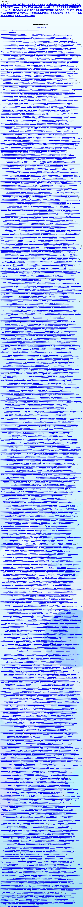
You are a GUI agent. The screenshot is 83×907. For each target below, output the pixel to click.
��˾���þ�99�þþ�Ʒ (36, 615)
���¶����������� (56, 764)
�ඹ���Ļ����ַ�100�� (46, 844)
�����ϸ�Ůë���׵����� (68, 240)
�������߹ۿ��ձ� (17, 885)
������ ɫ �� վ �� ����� (65, 168)
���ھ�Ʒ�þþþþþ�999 (49, 642)
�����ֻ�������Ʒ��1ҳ (31, 834)
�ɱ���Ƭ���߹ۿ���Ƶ (42, 147)
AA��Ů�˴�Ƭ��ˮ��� (75, 691)
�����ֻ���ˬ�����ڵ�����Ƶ (60, 109)
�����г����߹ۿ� (37, 734)
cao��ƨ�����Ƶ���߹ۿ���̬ (47, 665)
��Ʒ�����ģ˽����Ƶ (7, 733)
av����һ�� (19, 834)
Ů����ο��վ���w (61, 283)
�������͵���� (6, 789)
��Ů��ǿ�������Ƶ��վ (13, 346)
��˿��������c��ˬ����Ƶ (10, 775)
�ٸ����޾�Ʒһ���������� (41, 133)
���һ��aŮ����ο (6, 655)
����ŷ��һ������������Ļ (13, 59)
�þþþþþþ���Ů (33, 548)
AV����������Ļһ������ (54, 817)
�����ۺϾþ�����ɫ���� (40, 231)
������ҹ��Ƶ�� (6, 290)
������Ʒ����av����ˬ (9, 207)
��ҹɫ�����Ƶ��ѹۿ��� (8, 250)
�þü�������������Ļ (51, 412)
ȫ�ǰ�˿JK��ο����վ (64, 740)
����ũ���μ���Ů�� (73, 468)
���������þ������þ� (9, 35)
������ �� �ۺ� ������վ (25, 599)
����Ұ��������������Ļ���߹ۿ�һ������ (53, 694)
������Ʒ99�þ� (55, 779)
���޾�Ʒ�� (33, 128)
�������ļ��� (74, 480)
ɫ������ (59, 661)
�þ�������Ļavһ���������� (11, 109)
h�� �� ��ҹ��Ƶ (57, 515)
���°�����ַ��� (37, 195)
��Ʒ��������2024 (20, 764)
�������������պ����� (56, 196)
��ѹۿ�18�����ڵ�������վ (10, 310)
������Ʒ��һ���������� (57, 499)
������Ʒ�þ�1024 (27, 233)
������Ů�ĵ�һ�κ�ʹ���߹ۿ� (30, 390)
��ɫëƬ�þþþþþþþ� (39, 411)
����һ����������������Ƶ (11, 124)
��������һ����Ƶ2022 (8, 157)
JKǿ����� (51, 760)
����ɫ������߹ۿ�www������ (31, 480)
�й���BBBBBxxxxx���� (67, 363)
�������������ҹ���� (9, 598)
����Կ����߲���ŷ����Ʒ (62, 772)
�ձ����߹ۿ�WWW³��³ (66, 748)
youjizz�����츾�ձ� (46, 762)
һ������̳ (4, 518)
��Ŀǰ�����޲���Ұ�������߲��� (11, 311)
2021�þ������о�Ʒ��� (17, 63)
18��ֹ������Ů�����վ (54, 558)
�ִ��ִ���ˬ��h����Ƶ (34, 869)
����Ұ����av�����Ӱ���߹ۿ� (30, 207)
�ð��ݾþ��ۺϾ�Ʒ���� (64, 121)
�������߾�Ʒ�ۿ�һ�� (65, 214)
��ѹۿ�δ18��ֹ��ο (33, 537)
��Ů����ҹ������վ (48, 456)
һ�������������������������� (14, 537)
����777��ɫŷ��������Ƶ (48, 437)
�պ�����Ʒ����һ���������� (12, 355)
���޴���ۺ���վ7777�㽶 (7, 769)
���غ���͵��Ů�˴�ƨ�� (43, 418)
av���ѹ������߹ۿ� (41, 610)
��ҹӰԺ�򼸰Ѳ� (46, 259)
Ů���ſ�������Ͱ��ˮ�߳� (25, 888)
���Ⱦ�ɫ (23, 278)
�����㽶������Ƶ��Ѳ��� (48, 236)
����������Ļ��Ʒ (56, 42)
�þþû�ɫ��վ (59, 564)
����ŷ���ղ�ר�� (21, 635)
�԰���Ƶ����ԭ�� (34, 463)
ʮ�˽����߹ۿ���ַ (45, 158)
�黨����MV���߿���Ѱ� (51, 541)
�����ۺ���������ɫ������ (11, 429)
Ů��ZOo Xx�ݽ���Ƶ (44, 179)
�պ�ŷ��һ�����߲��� (8, 637)
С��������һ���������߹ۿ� (60, 677)
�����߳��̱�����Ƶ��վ (26, 596)
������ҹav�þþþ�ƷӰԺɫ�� (34, 668)
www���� (28, 772)
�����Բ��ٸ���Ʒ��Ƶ (63, 293)
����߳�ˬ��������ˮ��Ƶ (66, 355)
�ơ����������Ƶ (62, 442)
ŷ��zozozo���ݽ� (41, 313)
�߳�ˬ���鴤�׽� (69, 489)
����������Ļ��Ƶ (25, 254)
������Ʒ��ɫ (41, 883)
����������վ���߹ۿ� (31, 429)
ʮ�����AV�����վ (31, 255)
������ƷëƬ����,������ (58, 46)
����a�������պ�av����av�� (63, 162)
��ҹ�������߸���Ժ (39, 487)
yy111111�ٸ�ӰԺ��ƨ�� (26, 210)
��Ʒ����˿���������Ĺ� (65, 656)
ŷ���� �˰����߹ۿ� (25, 45)
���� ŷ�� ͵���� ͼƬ (34, 581)
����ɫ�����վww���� (41, 630)
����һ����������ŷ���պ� (57, 55)
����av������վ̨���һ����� (31, 171)
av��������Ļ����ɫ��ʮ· (63, 76)
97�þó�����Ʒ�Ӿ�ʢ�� (39, 196)
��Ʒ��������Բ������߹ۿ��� (11, 196)
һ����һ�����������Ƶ (54, 189)
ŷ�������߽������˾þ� (24, 250)
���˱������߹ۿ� (68, 463)
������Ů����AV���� (33, 619)
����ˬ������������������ (12, 216)
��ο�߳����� (51, 293)
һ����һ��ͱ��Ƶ (46, 649)
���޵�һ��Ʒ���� (70, 570)
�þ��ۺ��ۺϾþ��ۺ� (50, 352)
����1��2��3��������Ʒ (10, 874)
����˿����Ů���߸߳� (22, 511)
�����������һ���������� (11, 283)
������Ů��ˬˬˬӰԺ (60, 781)
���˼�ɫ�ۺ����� (68, 684)
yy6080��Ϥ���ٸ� (40, 904)
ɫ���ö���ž (39, 874)
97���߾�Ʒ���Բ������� (52, 66)
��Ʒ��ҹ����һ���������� (24, 531)
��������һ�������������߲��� (13, 362)
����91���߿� (5, 558)
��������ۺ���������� (10, 165)
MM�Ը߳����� (44, 771)
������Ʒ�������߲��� (68, 594)
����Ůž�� (4, 751)
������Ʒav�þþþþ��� (19, 332)
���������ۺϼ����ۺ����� (63, 816)
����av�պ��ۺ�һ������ (41, 223)
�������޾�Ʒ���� (6, 380)
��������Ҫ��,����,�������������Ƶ (41, 342)
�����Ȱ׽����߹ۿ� (76, 230)
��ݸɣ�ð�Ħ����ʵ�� (61, 405)
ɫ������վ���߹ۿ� (27, 416)
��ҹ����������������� (26, 286)
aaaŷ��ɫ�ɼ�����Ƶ (21, 612)
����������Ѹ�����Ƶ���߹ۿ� (47, 812)
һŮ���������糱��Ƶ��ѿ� (46, 97)
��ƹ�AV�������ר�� (38, 783)
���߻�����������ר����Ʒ (47, 188)
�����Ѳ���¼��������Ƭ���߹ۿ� (31, 826)
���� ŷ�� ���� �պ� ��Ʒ (68, 516)
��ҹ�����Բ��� (21, 431)
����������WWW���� (34, 243)
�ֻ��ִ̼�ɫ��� (18, 617)
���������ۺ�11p (27, 127)
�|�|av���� (69, 174)
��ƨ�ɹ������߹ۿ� (27, 39)
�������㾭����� (30, 190)
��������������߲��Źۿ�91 (43, 345)
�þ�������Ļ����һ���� (9, 234)
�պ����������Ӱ (13, 760)
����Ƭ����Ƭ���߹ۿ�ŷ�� (66, 734)
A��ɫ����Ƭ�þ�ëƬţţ (31, 818)
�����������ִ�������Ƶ (65, 475)
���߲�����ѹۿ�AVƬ (7, 764)
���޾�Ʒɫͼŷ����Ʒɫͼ (74, 627)
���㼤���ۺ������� (51, 748)
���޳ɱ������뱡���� (24, 213)
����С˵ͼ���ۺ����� (60, 671)
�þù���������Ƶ (65, 523)
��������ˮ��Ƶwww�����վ (24, 404)
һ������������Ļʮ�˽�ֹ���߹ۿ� (12, 671)
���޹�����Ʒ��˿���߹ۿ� (55, 543)
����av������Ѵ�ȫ (23, 633)
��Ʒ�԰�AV (60, 421)
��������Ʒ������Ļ (36, 352)
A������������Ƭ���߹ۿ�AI (55, 754)
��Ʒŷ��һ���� (31, 515)
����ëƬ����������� (9, 786)
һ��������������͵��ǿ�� (48, 214)
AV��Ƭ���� (56, 155)
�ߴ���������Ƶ (42, 836)
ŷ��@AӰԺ (32, 579)
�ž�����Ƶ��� (6, 450)
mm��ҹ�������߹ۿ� (28, 689)
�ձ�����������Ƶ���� (9, 111)
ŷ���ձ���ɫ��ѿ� (56, 574)
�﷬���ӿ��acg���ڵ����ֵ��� (67, 723)
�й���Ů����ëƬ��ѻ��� (28, 782)
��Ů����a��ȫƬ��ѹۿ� (47, 656)
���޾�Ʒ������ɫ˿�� (7, 404)
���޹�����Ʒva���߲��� (34, 575)
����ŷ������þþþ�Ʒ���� (9, 258)
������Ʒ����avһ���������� (12, 564)
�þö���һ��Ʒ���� (34, 471)
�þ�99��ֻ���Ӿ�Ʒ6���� (40, 250)
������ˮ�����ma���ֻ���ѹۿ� (66, 464)
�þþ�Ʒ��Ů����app (67, 809)
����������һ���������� (11, 159)
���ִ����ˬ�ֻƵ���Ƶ (47, 339)
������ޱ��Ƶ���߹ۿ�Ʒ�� (35, 419)
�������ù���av (38, 169)
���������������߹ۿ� (9, 334)
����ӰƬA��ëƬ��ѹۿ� (22, 442)
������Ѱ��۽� (24, 269)
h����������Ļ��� (38, 308)
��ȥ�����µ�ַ (61, 135)
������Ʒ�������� (65, 460)
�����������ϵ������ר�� (49, 192)
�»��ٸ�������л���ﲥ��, (10, 665)
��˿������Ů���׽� (40, 658)
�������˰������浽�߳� (9, 402)
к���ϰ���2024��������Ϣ (49, 289)
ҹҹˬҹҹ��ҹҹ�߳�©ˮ (28, 381)
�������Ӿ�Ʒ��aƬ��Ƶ (22, 101)
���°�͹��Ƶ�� (50, 161)
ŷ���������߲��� (44, 206)
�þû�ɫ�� (53, 223)
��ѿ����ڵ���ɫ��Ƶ (38, 65)
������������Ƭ (41, 400)
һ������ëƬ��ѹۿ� (63, 130)
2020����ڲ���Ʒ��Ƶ (7, 314)
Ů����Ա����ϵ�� (43, 470)
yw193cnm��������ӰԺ (7, 834)
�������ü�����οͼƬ (43, 148)
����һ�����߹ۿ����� (57, 802)
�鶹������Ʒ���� (31, 168)
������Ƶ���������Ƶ (46, 75)
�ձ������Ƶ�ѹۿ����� (23, 585)
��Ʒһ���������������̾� (28, 203)
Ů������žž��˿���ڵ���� (28, 647)
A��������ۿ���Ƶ (49, 85)
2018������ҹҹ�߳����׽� (42, 106)
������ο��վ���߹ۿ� (39, 264)
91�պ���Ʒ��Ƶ (25, 551)
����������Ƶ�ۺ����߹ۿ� (61, 536)
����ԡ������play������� (10, 551)
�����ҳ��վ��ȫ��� (18, 685)
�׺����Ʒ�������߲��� (62, 785)
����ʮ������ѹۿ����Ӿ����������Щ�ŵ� (16, 118)
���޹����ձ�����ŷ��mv (34, 704)
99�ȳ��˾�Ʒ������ (44, 609)
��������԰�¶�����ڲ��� (20, 162)
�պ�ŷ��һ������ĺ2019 (62, 182)
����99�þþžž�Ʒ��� (25, 699)
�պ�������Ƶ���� (14, 480)
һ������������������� (10, 34)
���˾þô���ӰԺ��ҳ (39, 134)
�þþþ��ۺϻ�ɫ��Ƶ (75, 694)
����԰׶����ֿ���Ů (29, 560)
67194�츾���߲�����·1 (22, 349)
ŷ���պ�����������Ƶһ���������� (14, 814)
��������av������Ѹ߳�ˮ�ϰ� (71, 868)
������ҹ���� (68, 661)
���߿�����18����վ (74, 674)
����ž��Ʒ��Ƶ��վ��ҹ (49, 675)
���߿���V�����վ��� (65, 858)
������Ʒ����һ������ (9, 800)
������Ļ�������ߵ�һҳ (9, 359)
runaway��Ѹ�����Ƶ (39, 805)
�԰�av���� (57, 792)
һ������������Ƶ (52, 571)
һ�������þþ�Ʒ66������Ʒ (9, 771)
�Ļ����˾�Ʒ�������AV (71, 258)
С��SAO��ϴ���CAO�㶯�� (72, 672)
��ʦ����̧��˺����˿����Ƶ (55, 424)
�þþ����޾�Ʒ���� (54, 315)
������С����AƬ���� (32, 461)
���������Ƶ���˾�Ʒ (8, 204)
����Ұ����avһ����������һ (41, 495)
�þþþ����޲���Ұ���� (55, 365)
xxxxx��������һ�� (7, 54)
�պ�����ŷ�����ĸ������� (11, 38)
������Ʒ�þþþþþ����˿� (32, 501)
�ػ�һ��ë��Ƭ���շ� (72, 524)
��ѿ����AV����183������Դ (11, 97)
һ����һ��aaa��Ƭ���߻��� (9, 117)
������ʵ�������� (47, 727)
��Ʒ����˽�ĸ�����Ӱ (67, 582)
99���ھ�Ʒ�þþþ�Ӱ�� (55, 892)
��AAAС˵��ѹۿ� (47, 575)
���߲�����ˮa (61, 54)
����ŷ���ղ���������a (47, 168)
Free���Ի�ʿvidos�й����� (30, 206)
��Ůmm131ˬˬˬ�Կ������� (59, 82)
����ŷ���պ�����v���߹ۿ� (43, 468)
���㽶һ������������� (9, 621)
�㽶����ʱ (34, 110)
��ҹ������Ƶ (19, 557)
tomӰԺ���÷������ (43, 779)
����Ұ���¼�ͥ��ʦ (40, 582)
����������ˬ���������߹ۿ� (50, 882)
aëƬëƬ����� (57, 868)
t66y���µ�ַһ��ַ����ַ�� (56, 426)
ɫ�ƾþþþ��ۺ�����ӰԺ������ (24, 561)
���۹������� (19, 844)
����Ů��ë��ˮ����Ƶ (58, 151)
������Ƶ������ (34, 126)
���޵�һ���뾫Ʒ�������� (70, 204)
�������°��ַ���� (16, 445)
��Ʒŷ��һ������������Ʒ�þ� (11, 397)
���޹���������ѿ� (7, 446)
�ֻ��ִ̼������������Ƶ (62, 596)
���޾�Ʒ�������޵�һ (71, 197)
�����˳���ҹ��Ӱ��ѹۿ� (66, 861)
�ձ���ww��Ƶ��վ (23, 698)
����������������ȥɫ (46, 138)
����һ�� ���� (37, 595)
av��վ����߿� (8, 701)
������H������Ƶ (7, 843)
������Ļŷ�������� (70, 830)
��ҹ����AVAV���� (35, 435)
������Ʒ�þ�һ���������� (52, 126)
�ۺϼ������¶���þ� (72, 889)
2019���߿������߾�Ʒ (41, 80)
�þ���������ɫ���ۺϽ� (34, 85)
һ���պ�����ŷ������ (67, 327)
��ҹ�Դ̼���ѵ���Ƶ (22, 320)
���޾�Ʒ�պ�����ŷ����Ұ (23, 737)
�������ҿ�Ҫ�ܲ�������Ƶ (60, 680)
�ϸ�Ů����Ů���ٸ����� (57, 567)
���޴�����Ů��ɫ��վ (7, 121)
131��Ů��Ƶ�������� (8, 645)
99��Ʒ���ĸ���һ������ (28, 310)
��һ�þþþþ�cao (35, 37)
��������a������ (45, 145)
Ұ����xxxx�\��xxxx (28, 341)
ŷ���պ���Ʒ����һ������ (10, 900)
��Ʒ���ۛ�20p (43, 499)
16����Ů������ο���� (9, 303)
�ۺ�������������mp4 (49, 876)
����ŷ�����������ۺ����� (11, 137)
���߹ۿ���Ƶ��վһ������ (34, 290)
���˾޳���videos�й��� (48, 251)
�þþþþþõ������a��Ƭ (72, 234)
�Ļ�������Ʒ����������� (44, 416)
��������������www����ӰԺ (57, 247)
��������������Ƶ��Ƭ (30, 109)
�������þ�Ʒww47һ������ (10, 269)
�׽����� (54, 124)
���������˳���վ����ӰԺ (64, 272)
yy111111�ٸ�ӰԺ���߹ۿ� (7, 375)
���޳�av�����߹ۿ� (42, 296)
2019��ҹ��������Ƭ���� (40, 72)
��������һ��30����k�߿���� (12, 741)
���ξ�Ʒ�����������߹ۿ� (24, 454)
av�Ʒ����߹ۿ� (38, 572)
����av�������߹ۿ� (47, 71)
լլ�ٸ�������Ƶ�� (48, 76)
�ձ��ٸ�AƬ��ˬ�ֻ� (6, 332)
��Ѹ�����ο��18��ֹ (70, 543)
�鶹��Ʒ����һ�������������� (28, 456)
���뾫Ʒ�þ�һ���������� (52, 761)
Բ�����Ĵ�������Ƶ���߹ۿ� (61, 300)
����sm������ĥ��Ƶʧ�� (9, 516)
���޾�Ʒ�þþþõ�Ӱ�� (38, 181)
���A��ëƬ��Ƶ (68, 862)
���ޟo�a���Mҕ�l (74, 654)
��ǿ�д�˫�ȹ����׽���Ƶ (57, 496)
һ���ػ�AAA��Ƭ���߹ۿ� (33, 641)
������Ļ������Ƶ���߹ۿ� (34, 251)
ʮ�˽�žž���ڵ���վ (6, 491)
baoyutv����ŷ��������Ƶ (58, 241)
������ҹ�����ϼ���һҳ (66, 706)
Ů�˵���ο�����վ (56, 775)
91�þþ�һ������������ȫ (25, 280)
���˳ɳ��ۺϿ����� (66, 619)
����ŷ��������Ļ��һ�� (21, 495)
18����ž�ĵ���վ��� (62, 800)
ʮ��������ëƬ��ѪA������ (35, 278)
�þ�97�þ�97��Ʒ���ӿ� (75, 606)
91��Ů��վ (56, 240)
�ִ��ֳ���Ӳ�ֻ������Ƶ (75, 46)
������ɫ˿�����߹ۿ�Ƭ (62, 655)
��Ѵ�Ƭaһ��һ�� (56, 280)
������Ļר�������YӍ (52, 306)
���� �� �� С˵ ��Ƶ (59, 790)
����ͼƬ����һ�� (73, 259)
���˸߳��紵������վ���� (9, 675)
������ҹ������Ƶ (7, 162)
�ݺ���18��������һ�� (68, 66)
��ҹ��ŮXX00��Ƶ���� (50, 704)
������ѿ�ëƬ (27, 196)
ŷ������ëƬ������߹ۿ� (8, 236)
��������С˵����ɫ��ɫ (22, 42)
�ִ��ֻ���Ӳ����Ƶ (70, 487)
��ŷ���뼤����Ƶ (19, 818)
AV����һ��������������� (11, 691)
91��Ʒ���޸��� (61, 171)
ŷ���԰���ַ (19, 895)
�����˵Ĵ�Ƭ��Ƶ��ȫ (37, 306)
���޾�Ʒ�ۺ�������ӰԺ (32, 727)
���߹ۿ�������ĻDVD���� (70, 280)
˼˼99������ (38, 596)
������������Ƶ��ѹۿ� (64, 518)
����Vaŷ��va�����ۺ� (65, 711)
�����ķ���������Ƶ (8, 193)
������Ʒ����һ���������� (70, 127)
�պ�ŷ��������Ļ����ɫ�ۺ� (61, 746)
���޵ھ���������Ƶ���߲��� (51, 789)
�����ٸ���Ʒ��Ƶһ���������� (24, 544)
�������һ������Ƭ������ (11, 416)
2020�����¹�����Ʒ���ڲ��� (67, 602)
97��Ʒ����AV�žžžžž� (73, 548)
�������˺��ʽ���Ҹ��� (43, 608)
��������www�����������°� (41, 157)
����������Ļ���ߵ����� (45, 457)
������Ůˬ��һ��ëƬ (42, 311)
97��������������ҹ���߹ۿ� (11, 803)
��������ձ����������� (16, 624)
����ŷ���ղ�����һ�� (40, 654)
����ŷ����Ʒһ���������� (47, 716)
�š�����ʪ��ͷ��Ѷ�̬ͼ (21, 264)
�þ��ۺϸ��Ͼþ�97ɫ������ (42, 282)
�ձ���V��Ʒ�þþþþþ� (66, 192)
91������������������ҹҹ (11, 360)
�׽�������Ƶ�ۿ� (45, 383)
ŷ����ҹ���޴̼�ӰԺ (65, 154)
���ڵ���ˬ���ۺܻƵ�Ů (11, 328)
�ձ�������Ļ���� (38, 523)
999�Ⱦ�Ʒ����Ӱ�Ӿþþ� (31, 46)
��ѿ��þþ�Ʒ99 (21, 672)
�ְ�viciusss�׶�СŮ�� (48, 772)
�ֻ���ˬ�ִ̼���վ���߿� (24, 199)
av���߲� (55, 41)
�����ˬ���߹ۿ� (54, 516)
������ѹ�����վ (29, 885)
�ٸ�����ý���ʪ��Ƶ (7, 78)
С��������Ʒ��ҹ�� (8, 245)
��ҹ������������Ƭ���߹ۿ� (38, 824)
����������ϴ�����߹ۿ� (10, 203)
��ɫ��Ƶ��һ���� (72, 113)
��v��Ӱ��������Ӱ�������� (12, 640)
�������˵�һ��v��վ (64, 865)
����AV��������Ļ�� (9, 672)
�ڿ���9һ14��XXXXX (18, 838)
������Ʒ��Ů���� (22, 273)
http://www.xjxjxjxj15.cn (51, 278)
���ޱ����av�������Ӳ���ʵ (64, 393)
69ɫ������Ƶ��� (32, 882)
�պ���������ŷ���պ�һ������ (54, 453)
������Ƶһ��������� (65, 429)
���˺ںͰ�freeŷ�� (14, 414)
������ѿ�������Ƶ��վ (57, 113)
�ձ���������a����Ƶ (67, 344)
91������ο (43, 774)
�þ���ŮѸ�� (43, 547)
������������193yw (8, 878)
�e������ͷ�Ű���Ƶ (7, 297)
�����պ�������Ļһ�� (9, 443)
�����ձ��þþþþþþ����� (8, 161)
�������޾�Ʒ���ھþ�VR (68, 252)
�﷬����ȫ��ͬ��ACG (51, 711)
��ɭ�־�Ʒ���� (62, 716)
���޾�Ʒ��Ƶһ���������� (67, 813)
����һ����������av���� (10, 845)
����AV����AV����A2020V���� (12, 90)
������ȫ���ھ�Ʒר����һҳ (9, 722)
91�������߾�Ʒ (65, 824)
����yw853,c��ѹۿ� (70, 709)
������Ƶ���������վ (37, 51)
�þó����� (46, 435)
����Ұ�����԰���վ (35, 62)
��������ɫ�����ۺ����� (28, 35)
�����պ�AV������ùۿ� (34, 224)
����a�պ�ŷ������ (59, 269)
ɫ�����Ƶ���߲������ (37, 482)
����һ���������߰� (26, 503)
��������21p (53, 400)
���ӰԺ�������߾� (7, 459)
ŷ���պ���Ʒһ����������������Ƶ (26, 906)
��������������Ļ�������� (26, 526)
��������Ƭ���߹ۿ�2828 (35, 218)
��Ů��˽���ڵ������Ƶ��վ (45, 896)
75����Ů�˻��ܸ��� (27, 453)
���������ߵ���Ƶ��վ (41, 556)
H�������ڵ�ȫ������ (45, 769)
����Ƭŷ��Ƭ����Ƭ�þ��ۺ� (31, 762)
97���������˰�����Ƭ (31, 847)
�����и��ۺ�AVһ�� (7, 706)
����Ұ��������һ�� (47, 442)
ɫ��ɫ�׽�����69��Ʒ (76, 447)
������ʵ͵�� (65, 882)
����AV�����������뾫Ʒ (10, 138)
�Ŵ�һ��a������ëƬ (19, 515)
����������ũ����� (8, 44)
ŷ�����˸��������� (8, 899)
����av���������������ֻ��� (12, 421)
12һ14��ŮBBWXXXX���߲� (8, 271)
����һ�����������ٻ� (32, 355)
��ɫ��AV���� (62, 633)
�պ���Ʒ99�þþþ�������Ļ (19, 558)
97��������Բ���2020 (33, 362)
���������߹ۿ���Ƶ (41, 207)
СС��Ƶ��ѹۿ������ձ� (22, 567)
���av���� (5, 206)
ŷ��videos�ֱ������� (39, 528)
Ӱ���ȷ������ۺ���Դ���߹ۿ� (59, 463)
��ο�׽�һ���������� (42, 183)
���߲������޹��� (39, 753)
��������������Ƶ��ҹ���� (25, 563)
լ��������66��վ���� (17, 530)
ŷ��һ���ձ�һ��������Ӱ (49, 356)
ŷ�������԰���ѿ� (38, 66)
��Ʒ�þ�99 (23, 131)
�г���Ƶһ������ (37, 638)
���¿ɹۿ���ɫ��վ (20, 651)
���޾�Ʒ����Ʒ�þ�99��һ (50, 753)
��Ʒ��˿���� (14, 419)
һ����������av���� (65, 512)
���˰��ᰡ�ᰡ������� (8, 66)
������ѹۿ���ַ (48, 886)
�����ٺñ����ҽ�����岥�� (10, 405)
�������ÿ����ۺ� (8, 523)
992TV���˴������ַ (40, 252)
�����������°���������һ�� (12, 461)
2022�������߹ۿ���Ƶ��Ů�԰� (63, 847)
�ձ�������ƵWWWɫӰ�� (8, 327)
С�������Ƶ (64, 92)
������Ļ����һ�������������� (36, 140)
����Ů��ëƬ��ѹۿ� (45, 372)
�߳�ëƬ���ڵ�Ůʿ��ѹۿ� (49, 668)
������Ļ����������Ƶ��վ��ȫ (12, 426)
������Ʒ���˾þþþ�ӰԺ (8, 524)
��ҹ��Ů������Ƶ (73, 61)
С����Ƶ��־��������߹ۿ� (59, 72)
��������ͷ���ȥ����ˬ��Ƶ (10, 131)
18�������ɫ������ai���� (27, 592)
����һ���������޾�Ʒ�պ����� (28, 348)
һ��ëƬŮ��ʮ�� (60, 255)
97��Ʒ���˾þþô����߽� (7, 674)
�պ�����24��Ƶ (6, 506)
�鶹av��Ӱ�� (67, 42)
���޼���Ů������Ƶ (54, 158)
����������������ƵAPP (69, 313)
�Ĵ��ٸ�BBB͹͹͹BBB (41, 715)
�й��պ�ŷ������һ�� (23, 720)
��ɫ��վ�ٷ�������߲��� (72, 286)
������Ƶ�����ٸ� (26, 275)
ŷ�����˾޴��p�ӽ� (45, 59)
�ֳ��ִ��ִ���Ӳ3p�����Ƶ (37, 570)
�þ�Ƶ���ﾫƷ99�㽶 (25, 228)
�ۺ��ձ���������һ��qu (51, 619)
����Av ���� (76, 348)
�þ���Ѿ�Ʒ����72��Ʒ (63, 668)
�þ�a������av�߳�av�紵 (8, 538)
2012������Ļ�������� (39, 228)
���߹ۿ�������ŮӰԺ (64, 351)
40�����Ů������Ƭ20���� (37, 217)
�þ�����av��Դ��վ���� (22, 684)
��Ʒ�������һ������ (61, 297)
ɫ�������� (29, 872)
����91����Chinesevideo (8, 541)
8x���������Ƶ (6, 584)
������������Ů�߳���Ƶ (42, 755)
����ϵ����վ (22, 334)
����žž (33, 148)
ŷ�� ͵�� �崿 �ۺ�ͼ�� (69, 128)
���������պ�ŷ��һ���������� (13, 457)
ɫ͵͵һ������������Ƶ (35, 502)
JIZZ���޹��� (67, 743)
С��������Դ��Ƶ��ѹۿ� (9, 306)
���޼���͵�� (42, 705)
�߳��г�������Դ (35, 265)
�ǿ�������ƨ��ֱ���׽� (71, 765)
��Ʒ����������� (54, 658)
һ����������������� (47, 554)
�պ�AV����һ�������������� (47, 92)
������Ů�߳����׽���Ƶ (40, 301)
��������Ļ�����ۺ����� (10, 390)
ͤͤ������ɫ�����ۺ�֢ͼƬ (49, 284)
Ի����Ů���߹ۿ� (38, 601)
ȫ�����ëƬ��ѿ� (21, 661)
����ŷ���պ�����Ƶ (63, 477)
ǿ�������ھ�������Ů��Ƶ (43, 645)
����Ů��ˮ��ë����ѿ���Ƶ (70, 613)
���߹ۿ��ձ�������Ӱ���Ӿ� (28, 372)
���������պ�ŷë (40, 895)
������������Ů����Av (10, 821)
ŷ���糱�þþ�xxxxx (30, 457)
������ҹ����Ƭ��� (50, 734)
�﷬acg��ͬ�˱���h (75, 44)
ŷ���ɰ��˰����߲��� (40, 210)
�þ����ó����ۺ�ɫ (46, 271)
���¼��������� (31, 670)
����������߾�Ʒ (23, 827)
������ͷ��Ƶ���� (7, 145)
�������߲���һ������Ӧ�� (10, 278)
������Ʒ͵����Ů (51, 121)
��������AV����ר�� (16, 71)
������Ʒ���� (21, 227)
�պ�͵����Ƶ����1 (34, 481)
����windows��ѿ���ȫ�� (51, 172)
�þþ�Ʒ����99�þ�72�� (28, 795)
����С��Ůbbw (12, 755)
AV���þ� (24, 114)
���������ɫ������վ (9, 698)
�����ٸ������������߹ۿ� (8, 875)
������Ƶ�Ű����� (64, 588)
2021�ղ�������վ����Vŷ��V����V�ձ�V (14, 634)
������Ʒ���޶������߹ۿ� (20, 56)
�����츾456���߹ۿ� (44, 346)
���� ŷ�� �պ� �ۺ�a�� (40, 613)
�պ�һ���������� (73, 196)
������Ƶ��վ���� (73, 537)
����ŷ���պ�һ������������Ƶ (23, 182)
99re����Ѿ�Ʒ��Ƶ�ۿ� (60, 123)
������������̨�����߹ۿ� (56, 561)
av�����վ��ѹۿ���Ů (8, 737)
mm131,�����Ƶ (72, 442)
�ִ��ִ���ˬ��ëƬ (69, 376)
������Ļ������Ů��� (56, 720)
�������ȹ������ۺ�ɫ (56, 94)
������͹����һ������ (7, 649)
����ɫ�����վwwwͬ (29, 311)
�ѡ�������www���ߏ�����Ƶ (42, 394)
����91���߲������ (9, 716)
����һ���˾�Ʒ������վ (50, 688)
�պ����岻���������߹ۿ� (24, 484)
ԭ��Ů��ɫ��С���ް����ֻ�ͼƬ (66, 902)
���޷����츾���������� (26, 303)
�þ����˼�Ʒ (66, 814)
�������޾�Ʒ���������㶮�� (11, 689)
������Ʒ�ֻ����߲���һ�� (9, 744)
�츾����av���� (14, 508)
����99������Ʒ (55, 140)
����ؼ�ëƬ (76, 789)
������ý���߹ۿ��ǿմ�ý (61, 181)
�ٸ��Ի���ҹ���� (63, 445)
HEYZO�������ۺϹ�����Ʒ (52, 224)
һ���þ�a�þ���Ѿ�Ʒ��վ (8, 243)
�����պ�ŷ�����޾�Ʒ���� (47, 299)
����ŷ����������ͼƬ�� (67, 175)
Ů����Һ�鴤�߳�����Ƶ (67, 155)
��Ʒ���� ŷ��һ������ (21, 723)
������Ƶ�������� (8, 279)
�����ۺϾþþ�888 (5, 862)
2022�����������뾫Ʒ (72, 875)
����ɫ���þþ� (68, 540)
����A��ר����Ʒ (7, 39)
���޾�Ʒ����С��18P (7, 684)
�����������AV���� (49, 723)
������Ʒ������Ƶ (38, 327)
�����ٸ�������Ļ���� (20, 548)
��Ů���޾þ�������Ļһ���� (10, 228)
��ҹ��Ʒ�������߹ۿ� (55, 210)
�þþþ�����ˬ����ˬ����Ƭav (10, 533)
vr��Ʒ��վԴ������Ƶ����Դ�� (11, 587)
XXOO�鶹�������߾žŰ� (32, 838)
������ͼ (19, 538)
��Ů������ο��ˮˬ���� (62, 719)
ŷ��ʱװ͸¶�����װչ (46, 248)
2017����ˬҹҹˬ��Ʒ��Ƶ (74, 55)
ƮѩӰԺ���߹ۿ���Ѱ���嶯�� (29, 94)
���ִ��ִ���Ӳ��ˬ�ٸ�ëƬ (26, 572)
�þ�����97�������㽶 (8, 748)
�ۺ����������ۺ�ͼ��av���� (23, 781)
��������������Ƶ (55, 118)
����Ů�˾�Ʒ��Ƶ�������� (34, 294)
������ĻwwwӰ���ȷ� (49, 279)
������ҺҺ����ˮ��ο (49, 751)
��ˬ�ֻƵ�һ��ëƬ (47, 227)
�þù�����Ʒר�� (76, 109)
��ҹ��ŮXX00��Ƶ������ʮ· (37, 698)
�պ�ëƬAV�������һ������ (38, 273)
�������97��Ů (41, 55)
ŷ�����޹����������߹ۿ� (63, 570)
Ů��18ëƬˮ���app (23, 540)
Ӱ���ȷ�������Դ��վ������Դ (35, 78)
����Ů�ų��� (54, 768)
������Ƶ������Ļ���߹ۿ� (10, 384)
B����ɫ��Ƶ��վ (6, 217)
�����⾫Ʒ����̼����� (45, 548)
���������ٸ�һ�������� (30, 656)
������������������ (30, 220)
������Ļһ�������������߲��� (12, 626)
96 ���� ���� (57, 617)
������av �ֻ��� (57, 511)
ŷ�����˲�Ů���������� (64, 431)
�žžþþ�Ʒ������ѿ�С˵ (70, 52)
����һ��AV (70, 833)
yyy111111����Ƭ (68, 736)
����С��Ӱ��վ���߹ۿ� (28, 268)
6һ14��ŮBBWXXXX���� (52, 893)
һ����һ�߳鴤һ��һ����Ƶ (9, 338)
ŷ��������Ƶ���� (53, 757)
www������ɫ (5, 63)
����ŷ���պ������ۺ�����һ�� (12, 806)
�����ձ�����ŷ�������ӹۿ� (54, 380)
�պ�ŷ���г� (15, 164)
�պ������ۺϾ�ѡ (45, 151)
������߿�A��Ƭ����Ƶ (8, 827)
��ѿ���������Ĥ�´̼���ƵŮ (10, 647)
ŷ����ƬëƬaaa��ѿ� (22, 897)
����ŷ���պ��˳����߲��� (16, 48)
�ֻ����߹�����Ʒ (31, 602)
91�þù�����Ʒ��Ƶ (6, 836)
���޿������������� (63, 788)
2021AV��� (23, 419)
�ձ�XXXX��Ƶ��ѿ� (43, 577)
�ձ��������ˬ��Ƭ (58, 397)
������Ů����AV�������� (11, 578)
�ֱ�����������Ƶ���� (9, 342)
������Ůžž (26, 128)
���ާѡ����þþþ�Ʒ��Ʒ (7, 617)
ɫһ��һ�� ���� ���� (73, 141)
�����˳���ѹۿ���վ (68, 761)
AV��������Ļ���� (42, 695)
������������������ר (18, 424)
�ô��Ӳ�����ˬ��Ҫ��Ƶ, (57, 577)
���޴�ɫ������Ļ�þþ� (47, 90)
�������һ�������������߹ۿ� (37, 719)
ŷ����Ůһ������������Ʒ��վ (70, 739)
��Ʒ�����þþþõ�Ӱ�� (7, 712)
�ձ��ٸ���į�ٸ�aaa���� (8, 897)
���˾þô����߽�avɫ (6, 708)
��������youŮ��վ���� (43, 376)
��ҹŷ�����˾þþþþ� (62, 334)
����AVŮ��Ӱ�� (6, 68)
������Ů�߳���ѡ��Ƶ (19, 662)
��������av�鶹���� (8, 227)
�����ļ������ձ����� (9, 289)
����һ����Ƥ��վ (54, 613)
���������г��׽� (7, 299)
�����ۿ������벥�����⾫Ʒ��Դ (48, 120)
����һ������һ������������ (12, 331)
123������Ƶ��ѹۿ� (36, 271)
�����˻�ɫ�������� (26, 630)
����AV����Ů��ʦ (51, 598)
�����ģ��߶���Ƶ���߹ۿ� (22, 37)
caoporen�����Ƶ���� (26, 605)
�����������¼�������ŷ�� (11, 189)
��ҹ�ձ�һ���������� (48, 348)
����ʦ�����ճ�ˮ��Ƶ (25, 241)
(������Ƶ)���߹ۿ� (47, 428)
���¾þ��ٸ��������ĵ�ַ (55, 733)
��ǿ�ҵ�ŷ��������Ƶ (41, 454)
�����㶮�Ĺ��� (15, 307)
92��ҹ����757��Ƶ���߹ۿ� (60, 886)
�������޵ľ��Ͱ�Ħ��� (41, 381)
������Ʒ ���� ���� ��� (44, 503)
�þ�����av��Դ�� (47, 322)
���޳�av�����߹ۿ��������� (28, 151)
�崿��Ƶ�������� (49, 637)
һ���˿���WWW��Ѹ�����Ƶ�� (52, 176)
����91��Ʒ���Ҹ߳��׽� (16, 701)
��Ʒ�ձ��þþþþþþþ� (18, 823)
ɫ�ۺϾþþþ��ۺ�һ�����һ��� (43, 617)
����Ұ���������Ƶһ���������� (33, 845)
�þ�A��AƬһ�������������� (27, 93)
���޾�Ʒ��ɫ (62, 150)
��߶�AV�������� (69, 384)
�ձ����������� (44, 603)
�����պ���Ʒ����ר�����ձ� (11, 391)
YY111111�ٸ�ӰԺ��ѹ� (38, 682)
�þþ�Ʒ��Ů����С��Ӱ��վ (26, 183)
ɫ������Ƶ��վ (32, 792)
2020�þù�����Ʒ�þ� (30, 216)
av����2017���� (54, 381)
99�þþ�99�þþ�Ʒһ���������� (58, 398)
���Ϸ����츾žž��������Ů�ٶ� (46, 579)
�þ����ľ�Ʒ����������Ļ (10, 100)
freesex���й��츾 (34, 221)
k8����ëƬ (4, 202)
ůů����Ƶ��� (55, 137)
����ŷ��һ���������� (64, 45)
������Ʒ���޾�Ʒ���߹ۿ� (27, 851)
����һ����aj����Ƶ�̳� (24, 231)
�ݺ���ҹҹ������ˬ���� (8, 888)
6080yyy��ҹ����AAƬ (7, 449)
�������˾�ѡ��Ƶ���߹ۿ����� (27, 730)
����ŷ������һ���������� (33, 450)
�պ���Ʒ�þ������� (8, 561)
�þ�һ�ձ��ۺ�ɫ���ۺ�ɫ (66, 876)
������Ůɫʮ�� (25, 900)
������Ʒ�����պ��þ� (24, 696)
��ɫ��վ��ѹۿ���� (31, 862)
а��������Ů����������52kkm (63, 647)
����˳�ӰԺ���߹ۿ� (58, 439)
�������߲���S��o (7, 257)
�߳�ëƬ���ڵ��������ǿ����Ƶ (25, 706)
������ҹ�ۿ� (17, 140)
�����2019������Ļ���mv (28, 598)
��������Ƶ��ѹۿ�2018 (68, 443)
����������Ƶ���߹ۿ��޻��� (25, 321)
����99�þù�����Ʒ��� (8, 158)
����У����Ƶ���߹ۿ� (8, 831)
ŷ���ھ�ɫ (57, 560)
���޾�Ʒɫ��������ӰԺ (23, 850)
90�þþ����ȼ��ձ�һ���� (37, 349)
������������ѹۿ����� (10, 394)
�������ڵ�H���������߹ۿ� (49, 103)
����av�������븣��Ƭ (72, 346)
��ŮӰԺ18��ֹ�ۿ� (57, 695)
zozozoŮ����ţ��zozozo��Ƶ (22, 83)
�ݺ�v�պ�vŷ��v (57, 332)
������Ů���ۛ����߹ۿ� (16, 751)
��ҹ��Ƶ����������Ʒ (70, 775)
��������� (69, 459)
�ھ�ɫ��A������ (41, 674)
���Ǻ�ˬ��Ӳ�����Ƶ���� (26, 648)
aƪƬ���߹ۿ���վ (33, 511)
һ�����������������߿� (48, 788)
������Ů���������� (29, 554)
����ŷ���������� (29, 743)
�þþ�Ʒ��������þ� (73, 54)
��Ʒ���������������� (65, 278)
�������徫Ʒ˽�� (54, 793)
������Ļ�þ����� (25, 487)
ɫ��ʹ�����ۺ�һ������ (62, 339)
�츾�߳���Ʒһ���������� (40, 257)
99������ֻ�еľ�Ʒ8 (53, 150)
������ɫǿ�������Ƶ (19, 412)
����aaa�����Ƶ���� (34, 227)
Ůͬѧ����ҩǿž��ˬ (32, 750)
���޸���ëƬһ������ (69, 48)
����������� (21, 315)
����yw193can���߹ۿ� (65, 799)
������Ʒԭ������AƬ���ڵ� (10, 644)
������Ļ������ (41, 398)
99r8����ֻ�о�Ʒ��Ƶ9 (40, 531)
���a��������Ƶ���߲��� (10, 409)
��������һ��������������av (12, 422)
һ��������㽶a (52, 351)
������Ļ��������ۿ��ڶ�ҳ (64, 615)
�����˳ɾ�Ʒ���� (20, 85)
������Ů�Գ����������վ (52, 204)
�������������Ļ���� (40, 331)
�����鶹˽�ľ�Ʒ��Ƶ (73, 311)
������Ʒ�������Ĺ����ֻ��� (66, 185)
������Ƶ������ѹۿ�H (41, 391)
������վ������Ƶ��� (20, 746)
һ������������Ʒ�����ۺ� (44, 518)
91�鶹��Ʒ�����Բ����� (71, 421)
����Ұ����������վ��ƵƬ (10, 466)
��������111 (54, 623)
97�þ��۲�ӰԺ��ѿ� (27, 578)
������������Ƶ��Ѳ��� (19, 276)
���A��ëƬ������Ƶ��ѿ (24, 848)
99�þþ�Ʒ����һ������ (25, 238)
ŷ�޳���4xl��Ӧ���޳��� (59, 725)
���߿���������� (41, 238)
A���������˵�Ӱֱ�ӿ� (18, 478)
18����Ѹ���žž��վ (64, 400)
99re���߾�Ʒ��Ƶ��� (53, 83)
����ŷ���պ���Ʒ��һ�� (30, 803)
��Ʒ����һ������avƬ (60, 850)
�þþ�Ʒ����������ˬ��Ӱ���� (11, 680)
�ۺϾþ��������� (18, 506)
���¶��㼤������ (70, 439)
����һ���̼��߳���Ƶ (64, 51)
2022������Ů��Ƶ (6, 130)
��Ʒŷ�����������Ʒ (8, 41)
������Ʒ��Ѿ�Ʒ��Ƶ (7, 602)
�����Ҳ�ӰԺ (5, 414)
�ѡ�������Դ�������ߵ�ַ (60, 778)
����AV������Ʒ (33, 369)
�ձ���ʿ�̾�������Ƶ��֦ (43, 599)
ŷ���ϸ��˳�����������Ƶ (43, 505)
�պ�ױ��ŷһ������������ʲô (25, 41)
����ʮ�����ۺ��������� (26, 144)
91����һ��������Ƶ (8, 370)
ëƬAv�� (29, 223)
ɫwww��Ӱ (19, 236)
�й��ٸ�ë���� (25, 165)
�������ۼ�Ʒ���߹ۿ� (66, 335)
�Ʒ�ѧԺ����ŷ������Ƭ (20, 230)
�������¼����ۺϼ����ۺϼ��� (51, 264)
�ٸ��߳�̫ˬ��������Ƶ (66, 747)
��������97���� (46, 606)
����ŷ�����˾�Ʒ (52, 883)
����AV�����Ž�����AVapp (39, 516)
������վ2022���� (61, 325)
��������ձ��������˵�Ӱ (38, 320)
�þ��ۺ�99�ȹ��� (56, 702)
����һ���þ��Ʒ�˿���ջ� (51, 199)
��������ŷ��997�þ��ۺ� (45, 560)
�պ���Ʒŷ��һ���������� (58, 827)
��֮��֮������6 (39, 287)
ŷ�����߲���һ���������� (10, 113)
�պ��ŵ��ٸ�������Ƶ (60, 63)
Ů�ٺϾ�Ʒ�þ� (29, 304)
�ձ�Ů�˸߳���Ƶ (42, 730)
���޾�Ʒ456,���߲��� (24, 402)
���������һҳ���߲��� (9, 719)
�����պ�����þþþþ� (23, 279)
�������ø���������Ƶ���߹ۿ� (12, 76)
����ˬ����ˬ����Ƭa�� (27, 874)
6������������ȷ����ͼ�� (10, 658)
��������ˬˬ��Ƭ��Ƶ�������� (12, 381)
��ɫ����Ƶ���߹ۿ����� (29, 252)
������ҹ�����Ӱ (44, 670)
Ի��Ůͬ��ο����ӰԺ (23, 516)
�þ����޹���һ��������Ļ (11, 795)
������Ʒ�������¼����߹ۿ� (32, 259)
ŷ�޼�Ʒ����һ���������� (9, 240)
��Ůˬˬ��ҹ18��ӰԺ (43, 818)
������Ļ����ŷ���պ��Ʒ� (27, 520)
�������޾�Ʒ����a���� (9, 613)
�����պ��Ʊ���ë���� (59, 206)
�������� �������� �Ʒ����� (24, 715)
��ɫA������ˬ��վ (60, 428)
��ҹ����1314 (29, 505)
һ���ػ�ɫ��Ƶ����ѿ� (8, 65)
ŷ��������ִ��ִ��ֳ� (52, 747)
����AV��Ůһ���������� (23, 314)
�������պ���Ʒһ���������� (12, 519)
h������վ (60, 672)
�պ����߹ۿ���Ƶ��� (26, 414)
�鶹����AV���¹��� (67, 792)
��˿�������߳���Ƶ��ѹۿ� (28, 86)
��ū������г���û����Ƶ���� (60, 612)
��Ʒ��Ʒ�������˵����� (40, 567)
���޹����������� (46, 708)
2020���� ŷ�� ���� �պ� (36, 375)
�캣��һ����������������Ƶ (44, 591)
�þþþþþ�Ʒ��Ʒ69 (54, 257)
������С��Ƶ (40, 258)
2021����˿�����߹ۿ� (66, 715)
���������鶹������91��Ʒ (62, 608)
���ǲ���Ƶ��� (26, 810)
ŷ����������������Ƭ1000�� (11, 428)
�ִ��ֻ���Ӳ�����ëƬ (37, 248)
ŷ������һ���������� (9, 739)
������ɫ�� (45, 408)
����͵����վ (5, 127)
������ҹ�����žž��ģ (37, 336)
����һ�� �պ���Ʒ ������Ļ (36, 56)
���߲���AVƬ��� (33, 230)
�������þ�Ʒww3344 (46, 587)
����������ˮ (59, 174)
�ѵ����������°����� (28, 237)
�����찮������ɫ (50, 692)
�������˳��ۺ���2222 (72, 798)
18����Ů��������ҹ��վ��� (48, 750)
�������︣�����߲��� (39, 245)
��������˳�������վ (68, 485)
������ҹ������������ (70, 164)
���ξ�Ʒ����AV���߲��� (9, 757)
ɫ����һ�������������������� (36, 209)
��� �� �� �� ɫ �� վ (37, 740)
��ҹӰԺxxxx (76, 174)
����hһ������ (27, 895)
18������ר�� (69, 725)
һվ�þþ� (47, 831)
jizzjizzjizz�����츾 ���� (54, 705)
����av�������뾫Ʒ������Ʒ (20, 892)
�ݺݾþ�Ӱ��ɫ (64, 546)
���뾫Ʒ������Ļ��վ (29, 166)
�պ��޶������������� (57, 311)
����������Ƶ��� (62, 806)
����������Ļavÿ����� (9, 596)
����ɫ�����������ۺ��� (30, 477)
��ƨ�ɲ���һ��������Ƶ (41, 737)
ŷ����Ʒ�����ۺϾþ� (29, 494)
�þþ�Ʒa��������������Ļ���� (62, 226)
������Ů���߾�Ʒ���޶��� (68, 409)
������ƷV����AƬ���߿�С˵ (70, 437)
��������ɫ (59, 709)
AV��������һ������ (69, 440)
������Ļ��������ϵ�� (54, 667)
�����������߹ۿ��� (55, 810)
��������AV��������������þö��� (58, 722)
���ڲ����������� (26, 73)
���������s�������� (26, 398)
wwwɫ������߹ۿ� (30, 655)
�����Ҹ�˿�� (44, 768)
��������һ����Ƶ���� (44, 796)
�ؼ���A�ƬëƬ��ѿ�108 (61, 416)
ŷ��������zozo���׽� (34, 284)
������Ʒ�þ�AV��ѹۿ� (27, 164)
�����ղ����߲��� (7, 484)
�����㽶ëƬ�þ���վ (16, 262)
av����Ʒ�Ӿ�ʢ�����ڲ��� (9, 464)
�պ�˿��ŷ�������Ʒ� (8, 696)
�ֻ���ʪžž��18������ (31, 594)
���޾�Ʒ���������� (25, 388)
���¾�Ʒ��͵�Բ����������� (56, 134)
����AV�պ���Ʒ (29, 796)
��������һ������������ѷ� (45, 318)
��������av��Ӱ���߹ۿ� (27, 864)
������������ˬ (7, 42)
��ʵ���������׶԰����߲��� (52, 409)
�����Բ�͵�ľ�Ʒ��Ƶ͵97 (27, 106)
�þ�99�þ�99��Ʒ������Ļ (62, 843)
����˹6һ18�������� (36, 244)
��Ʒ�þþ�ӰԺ (74, 42)
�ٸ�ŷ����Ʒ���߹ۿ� (7, 268)
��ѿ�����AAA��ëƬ (20, 375)
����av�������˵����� (58, 662)
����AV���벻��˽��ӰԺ (21, 365)
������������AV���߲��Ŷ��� (12, 779)
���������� (45, 109)
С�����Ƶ (76, 192)
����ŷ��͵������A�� (15, 767)
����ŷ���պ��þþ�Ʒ (24, 638)
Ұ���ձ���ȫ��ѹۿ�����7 (23, 802)
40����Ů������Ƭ (40, 379)
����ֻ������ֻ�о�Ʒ (60, 844)
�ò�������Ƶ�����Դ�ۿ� (57, 820)
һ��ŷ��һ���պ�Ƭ (59, 468)
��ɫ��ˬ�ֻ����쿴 (13, 699)
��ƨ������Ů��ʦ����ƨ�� (47, 602)
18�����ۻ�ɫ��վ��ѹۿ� (73, 233)
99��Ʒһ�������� (37, 722)
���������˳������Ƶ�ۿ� (25, 608)
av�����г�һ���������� (29, 192)
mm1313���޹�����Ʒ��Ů (66, 373)
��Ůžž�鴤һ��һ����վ (34, 135)
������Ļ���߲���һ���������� (26, 145)
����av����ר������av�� (58, 449)
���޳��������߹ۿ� (64, 383)
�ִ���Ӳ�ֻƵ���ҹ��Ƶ (64, 635)
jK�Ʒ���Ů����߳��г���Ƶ (9, 377)
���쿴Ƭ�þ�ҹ (39, 421)
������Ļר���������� (58, 435)
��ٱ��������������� (60, 310)
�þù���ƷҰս (73, 513)
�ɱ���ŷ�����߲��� (38, 754)
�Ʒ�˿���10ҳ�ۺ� (35, 631)
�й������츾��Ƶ (71, 341)
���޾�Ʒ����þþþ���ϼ (7, 550)
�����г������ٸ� (22, 886)
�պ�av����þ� (5, 307)
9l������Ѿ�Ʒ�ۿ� (6, 515)
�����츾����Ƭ (25, 308)
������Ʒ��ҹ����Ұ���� (47, 255)
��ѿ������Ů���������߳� (10, 858)
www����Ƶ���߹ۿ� (27, 152)
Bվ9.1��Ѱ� (27, 331)
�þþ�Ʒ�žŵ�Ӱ (72, 505)
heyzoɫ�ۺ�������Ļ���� (65, 751)
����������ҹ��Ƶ (28, 147)
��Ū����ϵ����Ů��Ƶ (8, 366)
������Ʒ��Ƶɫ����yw (31, 178)
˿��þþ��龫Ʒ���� (20, 843)
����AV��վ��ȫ (37, 199)
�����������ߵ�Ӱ (60, 537)
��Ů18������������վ (27, 226)
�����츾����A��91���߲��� (22, 830)
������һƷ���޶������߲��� (64, 71)
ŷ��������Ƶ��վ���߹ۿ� (52, 244)
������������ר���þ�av (25, 376)
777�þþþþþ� (4, 480)
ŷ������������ (25, 181)
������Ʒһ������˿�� (32, 100)
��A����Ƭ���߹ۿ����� (25, 161)
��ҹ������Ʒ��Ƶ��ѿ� (64, 701)
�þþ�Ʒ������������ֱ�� (57, 425)
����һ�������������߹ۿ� (31, 322)
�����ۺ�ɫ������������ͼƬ (24, 616)
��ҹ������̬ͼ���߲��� (54, 379)
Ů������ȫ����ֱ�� (7, 166)
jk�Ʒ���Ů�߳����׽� (7, 809)
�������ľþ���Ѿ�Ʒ (61, 685)
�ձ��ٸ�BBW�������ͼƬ (66, 755)
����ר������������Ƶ (48, 369)
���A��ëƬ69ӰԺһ (24, 579)
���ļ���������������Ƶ (21, 68)
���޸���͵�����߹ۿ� (28, 489)
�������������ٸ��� (30, 828)
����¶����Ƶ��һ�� (28, 536)
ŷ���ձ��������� (48, 99)
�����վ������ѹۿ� (8, 435)
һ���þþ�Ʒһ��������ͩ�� (67, 93)
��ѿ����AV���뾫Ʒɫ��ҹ (52, 164)
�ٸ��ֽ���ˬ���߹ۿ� (32, 54)
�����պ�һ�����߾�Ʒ (60, 854)
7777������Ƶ (49, 422)
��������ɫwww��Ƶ (53, 531)
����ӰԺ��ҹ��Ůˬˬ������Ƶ (62, 131)
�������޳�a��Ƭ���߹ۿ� (7, 474)
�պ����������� (26, 468)
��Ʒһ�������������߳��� (39, 827)
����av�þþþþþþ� (21, 541)
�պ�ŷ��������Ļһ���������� (60, 368)
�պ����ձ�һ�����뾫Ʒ (41, 234)
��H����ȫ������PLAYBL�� (30, 325)
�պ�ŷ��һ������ (51, 482)
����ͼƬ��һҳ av (5, 293)
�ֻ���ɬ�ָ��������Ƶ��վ (9, 400)
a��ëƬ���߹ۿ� (31, 133)
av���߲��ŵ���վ (73, 626)
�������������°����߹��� (43, 781)
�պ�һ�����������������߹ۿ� (60, 837)
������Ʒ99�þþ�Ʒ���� (57, 341)
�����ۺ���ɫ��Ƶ (38, 34)
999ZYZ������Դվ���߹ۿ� (49, 530)
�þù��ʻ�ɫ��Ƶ (71, 879)
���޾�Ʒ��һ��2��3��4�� (30, 565)
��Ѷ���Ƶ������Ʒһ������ (44, 174)
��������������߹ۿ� (9, 678)
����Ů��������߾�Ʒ (46, 828)
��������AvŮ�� (53, 730)
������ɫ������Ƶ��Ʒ (8, 456)
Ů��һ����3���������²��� (38, 814)
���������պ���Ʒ (59, 833)
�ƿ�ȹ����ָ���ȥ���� (63, 251)
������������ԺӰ (58, 798)
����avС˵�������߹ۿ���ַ (36, 629)
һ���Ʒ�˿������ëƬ (50, 169)
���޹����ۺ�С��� (18, 257)
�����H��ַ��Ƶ (6, 685)
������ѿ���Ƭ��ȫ (15, 373)
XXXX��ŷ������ (23, 172)
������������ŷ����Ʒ (9, 677)
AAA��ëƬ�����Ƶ (47, 402)
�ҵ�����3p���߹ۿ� (9, 668)
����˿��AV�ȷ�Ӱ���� (43, 648)
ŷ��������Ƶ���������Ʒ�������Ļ (31, 861)
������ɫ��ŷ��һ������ (20, 116)
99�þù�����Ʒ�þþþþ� (69, 266)
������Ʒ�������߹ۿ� (22, 726)
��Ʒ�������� (37, 644)
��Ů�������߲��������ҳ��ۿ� (27, 546)
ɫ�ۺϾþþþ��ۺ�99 (43, 426)
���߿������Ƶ (36, 460)
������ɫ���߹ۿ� (66, 103)
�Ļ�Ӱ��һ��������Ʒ (49, 324)
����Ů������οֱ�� (36, 748)
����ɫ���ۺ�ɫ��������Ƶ (10, 605)
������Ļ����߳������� (43, 79)
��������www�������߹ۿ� (10, 383)
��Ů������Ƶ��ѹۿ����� (72, 511)
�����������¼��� (57, 317)
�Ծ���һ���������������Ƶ (13, 294)
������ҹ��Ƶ (5, 223)
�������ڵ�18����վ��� (58, 100)
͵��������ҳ (46, 155)
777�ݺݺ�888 (19, 571)
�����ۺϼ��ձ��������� (66, 159)
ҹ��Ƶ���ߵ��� (75, 477)
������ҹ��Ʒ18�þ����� (26, 400)
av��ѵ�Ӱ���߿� (5, 502)
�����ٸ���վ (57, 271)
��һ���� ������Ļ (62, 432)
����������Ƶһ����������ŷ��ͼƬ (13, 436)
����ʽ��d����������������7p (41, 276)
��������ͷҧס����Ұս (8, 213)
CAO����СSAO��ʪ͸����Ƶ (72, 255)
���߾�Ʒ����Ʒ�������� (14, 591)
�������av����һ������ (10, 589)
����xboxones (4, 579)
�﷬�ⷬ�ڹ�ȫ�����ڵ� (26, 722)
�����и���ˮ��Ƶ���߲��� (9, 718)
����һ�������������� (10, 709)
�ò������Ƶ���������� (70, 224)
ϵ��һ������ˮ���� (65, 598)
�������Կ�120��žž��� (9, 398)
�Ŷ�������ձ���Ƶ (7, 799)
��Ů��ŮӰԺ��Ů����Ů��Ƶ (47, 429)
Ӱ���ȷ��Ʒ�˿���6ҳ (20, 649)
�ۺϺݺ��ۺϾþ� (19, 178)
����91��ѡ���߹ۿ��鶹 (8, 553)
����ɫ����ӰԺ (20, 704)
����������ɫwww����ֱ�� (60, 670)
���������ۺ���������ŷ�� (11, 859)
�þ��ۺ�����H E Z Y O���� (26, 447)
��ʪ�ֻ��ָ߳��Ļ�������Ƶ (40, 370)
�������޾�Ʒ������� (14, 134)
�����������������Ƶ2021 (68, 681)
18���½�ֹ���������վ (8, 425)
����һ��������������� (10, 354)
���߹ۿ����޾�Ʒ (17, 39)
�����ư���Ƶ (41, 363)
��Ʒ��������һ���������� (49, 154)
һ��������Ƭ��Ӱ (22, 581)
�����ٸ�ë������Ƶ (31, 200)
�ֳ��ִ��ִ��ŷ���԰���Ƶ (49, 709)
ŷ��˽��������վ (73, 453)
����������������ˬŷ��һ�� (29, 356)
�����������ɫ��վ (42, 341)
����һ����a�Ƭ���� (27, 55)
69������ (59, 642)
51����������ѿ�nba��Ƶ (58, 696)
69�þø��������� (7, 715)
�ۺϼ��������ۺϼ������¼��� (19, 716)
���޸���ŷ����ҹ (52, 821)
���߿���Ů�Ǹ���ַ (7, 140)
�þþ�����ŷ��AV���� (8, 802)
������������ (56, 69)
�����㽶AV (59, 862)
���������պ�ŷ (46, 397)
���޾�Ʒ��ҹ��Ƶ (70, 254)
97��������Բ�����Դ (25, 755)
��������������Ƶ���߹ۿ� (10, 588)
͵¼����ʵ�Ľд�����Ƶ (69, 117)
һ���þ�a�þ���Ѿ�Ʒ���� (71, 649)
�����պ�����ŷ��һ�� (49, 902)
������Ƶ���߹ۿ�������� (32, 317)
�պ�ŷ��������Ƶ (50, 484)
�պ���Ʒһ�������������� (22, 702)
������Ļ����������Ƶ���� (11, 725)
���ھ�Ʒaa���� (24, 681)
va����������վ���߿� (63, 38)
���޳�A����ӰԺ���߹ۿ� (8, 345)
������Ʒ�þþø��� (7, 186)
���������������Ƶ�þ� (38, 550)
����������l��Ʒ (18, 224)
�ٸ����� (71, 247)
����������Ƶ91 (59, 254)
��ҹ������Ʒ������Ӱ (8, 568)
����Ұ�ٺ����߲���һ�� (35, 131)
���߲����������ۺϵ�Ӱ (73, 699)
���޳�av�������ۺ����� (71, 621)
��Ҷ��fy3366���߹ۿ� (7, 365)
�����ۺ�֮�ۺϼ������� (8, 747)
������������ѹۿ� (8, 286)
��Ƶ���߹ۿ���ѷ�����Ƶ (24, 601)
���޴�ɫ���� (31, 764)
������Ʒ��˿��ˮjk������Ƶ (10, 477)
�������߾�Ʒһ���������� (70, 217)
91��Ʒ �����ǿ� (25, 783)
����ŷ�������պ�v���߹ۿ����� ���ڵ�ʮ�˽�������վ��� (21, 188)
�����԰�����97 (4, 548)
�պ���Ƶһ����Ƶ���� (70, 783)
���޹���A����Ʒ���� (8, 376)
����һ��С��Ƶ (5, 623)
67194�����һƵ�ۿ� (36, 402)
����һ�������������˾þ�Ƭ (49, 687)
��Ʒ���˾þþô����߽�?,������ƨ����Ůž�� (14, 543)
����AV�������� (7, 171)
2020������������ (49, 130)
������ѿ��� (9, 548)
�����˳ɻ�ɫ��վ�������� (50, 691)
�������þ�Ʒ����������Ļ (35, 422)
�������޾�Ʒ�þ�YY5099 (28, 38)
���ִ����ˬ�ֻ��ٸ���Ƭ (8, 433)
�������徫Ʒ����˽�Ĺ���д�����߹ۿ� (13, 876)
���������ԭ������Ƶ (29, 360)
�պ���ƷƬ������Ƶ (33, 431)
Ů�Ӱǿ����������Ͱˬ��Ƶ (45, 792)
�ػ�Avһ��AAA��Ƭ (41, 335)
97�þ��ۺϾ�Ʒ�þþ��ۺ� (41, 127)
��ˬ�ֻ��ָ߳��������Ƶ (26, 143)
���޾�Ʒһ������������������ (27, 747)
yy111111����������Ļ (43, 795)
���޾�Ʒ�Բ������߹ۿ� (34, 358)
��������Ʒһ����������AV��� (12, 200)
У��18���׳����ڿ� (67, 595)
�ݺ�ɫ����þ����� (63, 484)
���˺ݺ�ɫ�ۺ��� (31, 769)
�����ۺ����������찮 (21, 292)
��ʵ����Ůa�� (40, 851)
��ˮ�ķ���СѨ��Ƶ (47, 596)
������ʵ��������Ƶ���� (10, 896)
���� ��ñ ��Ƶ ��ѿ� (41, 113)
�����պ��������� (8, 546)
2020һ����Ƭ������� (47, 806)
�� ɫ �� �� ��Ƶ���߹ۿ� (51, 816)
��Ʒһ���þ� (78, 402)
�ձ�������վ (58, 743)
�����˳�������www (59, 377)
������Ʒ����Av (27, 904)
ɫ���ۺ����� (70, 538)
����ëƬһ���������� (31, 393)
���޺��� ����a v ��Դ (31, 868)
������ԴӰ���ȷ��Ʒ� (8, 704)
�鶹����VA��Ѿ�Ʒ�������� (70, 203)
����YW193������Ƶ (55, 878)
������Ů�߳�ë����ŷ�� (8, 447)
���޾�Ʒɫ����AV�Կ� (40, 388)
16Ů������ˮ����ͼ (71, 56)
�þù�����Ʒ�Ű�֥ (53, 610)
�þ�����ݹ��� (27, 391)
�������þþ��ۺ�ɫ (68, 332)
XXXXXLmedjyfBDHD (59, 276)
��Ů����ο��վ (66, 140)
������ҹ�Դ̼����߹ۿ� (24, 512)
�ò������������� (37, 739)
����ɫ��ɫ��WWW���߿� (43, 446)
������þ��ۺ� (53, 207)
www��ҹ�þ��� (5, 276)
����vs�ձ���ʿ (55, 183)
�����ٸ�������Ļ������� (58, 359)
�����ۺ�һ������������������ (64, 520)
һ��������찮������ (29, 627)
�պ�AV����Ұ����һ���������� (12, 408)
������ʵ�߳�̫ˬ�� (6, 838)
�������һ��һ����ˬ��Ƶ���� (68, 369)
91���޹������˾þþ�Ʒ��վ (72, 572)
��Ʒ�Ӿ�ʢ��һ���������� (28, 87)
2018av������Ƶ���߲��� (39, 720)
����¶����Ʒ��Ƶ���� (44, 268)
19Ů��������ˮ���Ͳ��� (48, 838)
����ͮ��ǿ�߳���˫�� (59, 268)
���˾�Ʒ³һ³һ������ (24, 117)
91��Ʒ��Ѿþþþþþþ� (60, 404)
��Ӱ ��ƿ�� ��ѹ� (19, 854)
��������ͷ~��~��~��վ (56, 774)
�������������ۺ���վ (9, 609)
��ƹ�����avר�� (36, 101)
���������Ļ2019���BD (41, 387)
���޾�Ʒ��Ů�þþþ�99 (22, 471)
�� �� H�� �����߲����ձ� (53, 195)
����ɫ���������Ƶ (36, 634)
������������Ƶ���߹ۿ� (47, 54)
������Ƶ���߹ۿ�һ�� (56, 872)
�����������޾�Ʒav (28, 159)
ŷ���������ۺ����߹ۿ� (29, 185)
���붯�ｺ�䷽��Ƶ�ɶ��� (43, 137)
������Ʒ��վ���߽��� (54, 388)
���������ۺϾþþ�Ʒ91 (24, 757)
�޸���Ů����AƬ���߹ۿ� (8, 720)
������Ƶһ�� (39, 711)
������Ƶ (21, 289)
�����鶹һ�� (5, 218)
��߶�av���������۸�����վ (68, 356)
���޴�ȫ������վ (66, 381)
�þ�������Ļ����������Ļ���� (13, 168)
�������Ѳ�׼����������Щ (62, 859)
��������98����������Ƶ (66, 273)
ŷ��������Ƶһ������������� (12, 796)
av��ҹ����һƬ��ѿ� (73, 143)
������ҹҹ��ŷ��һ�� (34, 661)
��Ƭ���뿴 (17, 171)
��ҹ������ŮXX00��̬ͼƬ (38, 68)
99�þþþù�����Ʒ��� (29, 767)
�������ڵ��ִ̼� (35, 902)
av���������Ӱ (77, 154)
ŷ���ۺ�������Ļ (31, 439)
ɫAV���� (66, 69)
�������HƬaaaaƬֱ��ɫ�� (47, 107)
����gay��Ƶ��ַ (35, 723)
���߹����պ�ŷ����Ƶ (48, 73)
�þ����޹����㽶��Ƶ (52, 864)
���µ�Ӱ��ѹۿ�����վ (34, 130)
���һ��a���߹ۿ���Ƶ (70, 271)
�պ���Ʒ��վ (77, 748)
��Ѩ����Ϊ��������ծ (62, 640)
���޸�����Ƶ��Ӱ (32, 443)
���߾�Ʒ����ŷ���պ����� (9, 572)
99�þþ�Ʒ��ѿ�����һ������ (61, 59)
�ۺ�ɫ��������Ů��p (44, 58)
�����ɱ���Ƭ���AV (30, 283)
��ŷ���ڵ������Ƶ (60, 322)
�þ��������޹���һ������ (10, 195)
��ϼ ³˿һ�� (27, 110)
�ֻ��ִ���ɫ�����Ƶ (7, 248)
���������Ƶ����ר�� (50, 460)
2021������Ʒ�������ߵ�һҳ (63, 178)
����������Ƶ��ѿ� (8, 442)
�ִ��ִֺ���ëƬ (52, 209)
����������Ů (50, 445)
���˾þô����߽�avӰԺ (54, 370)
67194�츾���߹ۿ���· (62, 110)
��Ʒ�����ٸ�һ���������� (10, 810)
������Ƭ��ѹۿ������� (9, 344)
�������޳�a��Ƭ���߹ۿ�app (69, 172)
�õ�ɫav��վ (23, 284)
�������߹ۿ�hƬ (60, 828)
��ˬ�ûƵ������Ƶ (61, 223)
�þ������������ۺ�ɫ (57, 395)
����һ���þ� (22, 816)
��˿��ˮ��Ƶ (42, 189)
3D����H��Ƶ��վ (70, 424)
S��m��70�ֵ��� (76, 883)
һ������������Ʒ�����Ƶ (10, 475)
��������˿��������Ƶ (9, 603)
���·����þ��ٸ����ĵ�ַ (38, 269)
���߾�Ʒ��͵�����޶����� (73, 301)
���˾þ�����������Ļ (24, 878)
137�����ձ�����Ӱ (28, 509)
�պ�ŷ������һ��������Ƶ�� (11, 841)
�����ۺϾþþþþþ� (39, 588)
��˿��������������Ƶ (52, 595)
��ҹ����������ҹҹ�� (72, 418)
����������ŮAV (60, 548)
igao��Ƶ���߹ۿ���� (17, 501)
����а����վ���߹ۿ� (62, 591)
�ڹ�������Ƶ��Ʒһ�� (67, 137)
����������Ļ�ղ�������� (33, 765)
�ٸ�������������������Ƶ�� (12, 251)
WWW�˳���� (74, 670)
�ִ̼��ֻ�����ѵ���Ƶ (43, 553)
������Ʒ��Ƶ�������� (65, 292)
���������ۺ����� (22, 740)
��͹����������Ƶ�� (29, 889)
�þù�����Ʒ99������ (26, 775)
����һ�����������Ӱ (36, 635)
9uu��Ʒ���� (14, 293)
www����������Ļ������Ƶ (10, 174)
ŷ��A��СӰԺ (41, 409)
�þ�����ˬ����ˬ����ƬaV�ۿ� (46, 216)
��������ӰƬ (34, 799)
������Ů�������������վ (30, 475)
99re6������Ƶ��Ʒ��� (69, 609)
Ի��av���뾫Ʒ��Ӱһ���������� (40, 746)
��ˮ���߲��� (15, 69)
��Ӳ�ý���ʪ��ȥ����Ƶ (26, 582)
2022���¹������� (68, 106)
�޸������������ (7, 37)
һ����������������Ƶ (9, 151)
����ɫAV (23, 858)
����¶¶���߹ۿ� (65, 560)
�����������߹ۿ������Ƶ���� (67, 682)
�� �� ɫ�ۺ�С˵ (65, 531)
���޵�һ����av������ (30, 687)
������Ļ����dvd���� (62, 534)
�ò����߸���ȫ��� (59, 544)
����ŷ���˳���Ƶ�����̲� (43, 297)
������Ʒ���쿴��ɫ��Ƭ (32, 823)
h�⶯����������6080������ (51, 470)
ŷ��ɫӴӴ (18, 58)
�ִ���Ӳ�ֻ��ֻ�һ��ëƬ (7, 261)
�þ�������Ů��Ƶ (65, 467)
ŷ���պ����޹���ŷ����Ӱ (53, 329)
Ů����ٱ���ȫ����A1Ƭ (37, 247)
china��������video (26, 296)
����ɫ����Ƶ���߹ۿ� (65, 169)
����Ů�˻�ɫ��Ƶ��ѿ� (29, 841)
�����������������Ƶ (27, 744)
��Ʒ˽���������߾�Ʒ (44, 506)
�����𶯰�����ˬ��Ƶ (46, 793)
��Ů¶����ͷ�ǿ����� (59, 227)
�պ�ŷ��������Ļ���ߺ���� (64, 419)
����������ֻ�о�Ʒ (7, 85)
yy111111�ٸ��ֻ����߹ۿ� (7, 49)
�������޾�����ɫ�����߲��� (11, 509)
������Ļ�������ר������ (59, 304)
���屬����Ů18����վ (31, 426)
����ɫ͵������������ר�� (63, 447)
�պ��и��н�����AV (60, 626)
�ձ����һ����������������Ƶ (35, 732)
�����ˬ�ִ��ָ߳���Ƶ (7, 544)
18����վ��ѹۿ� (64, 730)
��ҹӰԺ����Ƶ (58, 128)
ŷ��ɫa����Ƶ (17, 754)
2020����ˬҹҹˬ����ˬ (64, 44)
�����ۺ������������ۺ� (43, 533)
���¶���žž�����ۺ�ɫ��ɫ (62, 466)
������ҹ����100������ (45, 655)
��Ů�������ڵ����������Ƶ (53, 358)
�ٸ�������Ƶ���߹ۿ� (66, 41)
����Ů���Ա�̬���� (25, 654)
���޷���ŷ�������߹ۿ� (61, 87)
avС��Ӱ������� (63, 579)
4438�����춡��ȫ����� (51, 904)
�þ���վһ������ (64, 629)
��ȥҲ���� (29, 387)
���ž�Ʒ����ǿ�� (40, 143)
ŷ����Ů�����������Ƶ (23, 637)
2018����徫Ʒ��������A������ (37, 48)
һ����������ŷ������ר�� (10, 114)
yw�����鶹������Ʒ (29, 124)
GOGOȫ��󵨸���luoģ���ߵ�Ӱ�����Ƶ (40, 736)
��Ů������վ (13, 903)
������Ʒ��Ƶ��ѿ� (51, 740)
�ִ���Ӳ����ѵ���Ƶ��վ (42, 775)
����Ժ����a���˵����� (9, 540)
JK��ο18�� (36, 659)
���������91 (38, 637)
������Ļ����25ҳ (7, 358)
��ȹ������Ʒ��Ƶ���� (20, 789)
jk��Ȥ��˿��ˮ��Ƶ (40, 459)
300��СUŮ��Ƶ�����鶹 (71, 733)
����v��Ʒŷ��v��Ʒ (45, 854)
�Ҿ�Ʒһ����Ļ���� (53, 758)
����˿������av (6, 230)
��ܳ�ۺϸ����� (27, 373)
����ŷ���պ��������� (27, 120)
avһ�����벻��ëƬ (45, 778)
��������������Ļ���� (10, 275)
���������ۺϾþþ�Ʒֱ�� (44, 332)
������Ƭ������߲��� (8, 610)
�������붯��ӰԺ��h (54, 498)
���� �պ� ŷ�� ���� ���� (32, 76)
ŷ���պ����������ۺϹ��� (24, 446)
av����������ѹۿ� (54, 386)
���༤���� (71, 651)
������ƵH (40, 494)
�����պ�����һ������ (46, 432)
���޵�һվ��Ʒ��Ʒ (28, 134)
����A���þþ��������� (55, 487)
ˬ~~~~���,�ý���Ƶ (36, 850)
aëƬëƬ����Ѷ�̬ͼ (53, 213)
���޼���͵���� (75, 740)
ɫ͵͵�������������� (14, 341)
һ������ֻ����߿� (73, 82)
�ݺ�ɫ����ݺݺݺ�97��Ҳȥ (55, 509)
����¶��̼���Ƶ (19, 78)
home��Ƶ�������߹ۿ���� (43, 536)
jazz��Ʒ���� (71, 216)
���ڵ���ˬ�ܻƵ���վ (8, 635)
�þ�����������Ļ (18, 380)
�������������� (53, 349)
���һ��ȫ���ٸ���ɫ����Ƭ (24, 121)
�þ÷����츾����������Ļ (28, 621)
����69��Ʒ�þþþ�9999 (35, 897)
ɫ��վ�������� (60, 879)
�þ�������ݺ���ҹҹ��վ (19, 502)
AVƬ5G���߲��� (5, 262)
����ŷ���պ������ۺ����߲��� (24, 266)
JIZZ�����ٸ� (38, 809)
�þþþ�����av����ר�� (39, 878)
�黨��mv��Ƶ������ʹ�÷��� (27, 800)
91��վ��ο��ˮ (48, 197)
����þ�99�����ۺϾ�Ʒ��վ (46, 185)
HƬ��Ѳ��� (77, 904)
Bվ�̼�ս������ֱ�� (48, 615)
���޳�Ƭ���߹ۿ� (31, 49)
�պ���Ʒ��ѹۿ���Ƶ (62, 342)
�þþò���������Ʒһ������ (10, 296)
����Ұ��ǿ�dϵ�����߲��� (41, 702)
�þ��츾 (71, 92)
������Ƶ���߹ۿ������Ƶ (41, 141)
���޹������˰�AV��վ (67, 768)
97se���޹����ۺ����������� (21, 776)
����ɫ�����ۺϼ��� (8, 431)
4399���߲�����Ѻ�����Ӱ (9, 861)
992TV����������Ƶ (19, 785)
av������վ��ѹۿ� (7, 906)
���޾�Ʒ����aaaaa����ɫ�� (29, 75)
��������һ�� (50, 682)
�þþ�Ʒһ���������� (8, 178)
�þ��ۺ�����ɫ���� (33, 672)
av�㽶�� (60, 236)
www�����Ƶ (21, 719)
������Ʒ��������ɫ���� (36, 651)
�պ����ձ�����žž (64, 474)
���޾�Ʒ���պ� (42, 390)
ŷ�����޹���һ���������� (61, 664)
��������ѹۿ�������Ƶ (51, 809)
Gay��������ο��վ (7, 123)
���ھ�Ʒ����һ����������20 (34, 445)
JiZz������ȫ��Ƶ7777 (34, 99)
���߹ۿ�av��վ (49, 450)
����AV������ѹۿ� (56, 616)
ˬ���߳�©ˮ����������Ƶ (9, 287)
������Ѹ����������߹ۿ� (70, 200)
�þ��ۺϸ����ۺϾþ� (29, 137)
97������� (72, 124)
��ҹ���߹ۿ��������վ (22, 867)
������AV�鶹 (57, 621)
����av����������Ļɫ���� (11, 813)
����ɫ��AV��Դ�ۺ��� (22, 49)
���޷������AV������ (64, 73)
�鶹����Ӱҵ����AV (53, 363)
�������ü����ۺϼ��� (19, 488)
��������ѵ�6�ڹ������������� (64, 503)
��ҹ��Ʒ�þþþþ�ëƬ (70, 851)
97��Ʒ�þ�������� (70, 509)
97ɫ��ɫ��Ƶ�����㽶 (51, 861)
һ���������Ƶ (34, 437)
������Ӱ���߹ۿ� (39, 888)
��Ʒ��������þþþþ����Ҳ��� (42, 254)
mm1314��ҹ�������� (48, 712)
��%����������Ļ (49, 858)
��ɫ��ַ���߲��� (6, 501)
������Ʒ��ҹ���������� (70, 315)
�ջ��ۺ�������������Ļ (49, 799)
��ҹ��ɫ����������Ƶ (8, 89)
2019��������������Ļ (9, 656)
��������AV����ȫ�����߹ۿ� (53, 644)
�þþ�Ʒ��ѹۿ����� (57, 346)
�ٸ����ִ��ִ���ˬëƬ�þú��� (39, 892)
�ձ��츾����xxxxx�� (27, 713)
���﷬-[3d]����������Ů (66, 482)
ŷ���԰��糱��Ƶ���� (36, 875)
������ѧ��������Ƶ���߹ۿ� (53, 900)
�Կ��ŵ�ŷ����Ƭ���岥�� (24, 345)
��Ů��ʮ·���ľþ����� (44, 782)
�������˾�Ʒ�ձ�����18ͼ (58, 470)
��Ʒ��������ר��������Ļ (10, 80)
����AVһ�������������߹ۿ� (14, 150)
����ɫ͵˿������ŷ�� (56, 52)
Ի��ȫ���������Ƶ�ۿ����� (40, 83)
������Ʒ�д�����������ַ (28, 214)
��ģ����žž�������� (31, 606)
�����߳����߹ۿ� (49, 373)
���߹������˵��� (61, 631)
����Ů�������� (72, 754)
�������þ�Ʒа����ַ (32, 211)
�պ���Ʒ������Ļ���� (8, 848)
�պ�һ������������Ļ (58, 630)
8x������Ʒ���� (57, 736)
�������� (28, 257)
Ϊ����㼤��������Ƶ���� (54, 287)
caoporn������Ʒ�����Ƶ (51, 485)
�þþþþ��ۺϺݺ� (38, 453)
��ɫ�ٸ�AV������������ (66, 114)
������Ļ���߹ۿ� (64, 610)
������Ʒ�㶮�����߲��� (34, 104)
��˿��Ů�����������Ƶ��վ (10, 107)
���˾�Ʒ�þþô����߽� (56, 689)
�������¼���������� (42, 233)
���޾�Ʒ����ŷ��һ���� (42, 433)
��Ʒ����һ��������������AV (56, 624)
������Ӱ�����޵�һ (65, 836)
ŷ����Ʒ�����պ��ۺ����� (72, 547)
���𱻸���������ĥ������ (49, 419)
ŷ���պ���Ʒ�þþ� (6, 682)
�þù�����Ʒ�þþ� (59, 303)
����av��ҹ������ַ (22, 902)
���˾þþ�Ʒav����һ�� (7, 781)
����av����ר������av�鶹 (63, 903)
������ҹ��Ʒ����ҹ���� (68, 354)
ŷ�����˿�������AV (8, 881)
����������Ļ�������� (10, 783)
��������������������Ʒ (47, 338)
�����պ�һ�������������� (30, 328)
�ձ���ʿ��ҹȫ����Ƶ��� (8, 871)
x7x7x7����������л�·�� (44, 41)
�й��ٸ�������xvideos (62, 456)
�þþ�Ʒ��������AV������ (25, 831)
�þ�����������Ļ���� (70, 244)
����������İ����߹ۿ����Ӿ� (11, 547)
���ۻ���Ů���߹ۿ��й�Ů (55, 78)
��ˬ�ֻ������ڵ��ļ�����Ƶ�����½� (13, 575)
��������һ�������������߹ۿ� (13, 439)
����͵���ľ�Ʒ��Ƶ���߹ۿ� (9, 570)
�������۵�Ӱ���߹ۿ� (25, 837)
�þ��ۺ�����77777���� (41, 415)
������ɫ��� (29, 557)
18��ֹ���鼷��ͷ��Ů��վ (45, 790)
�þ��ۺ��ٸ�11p (28, 692)
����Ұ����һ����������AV (60, 262)
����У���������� (58, 141)
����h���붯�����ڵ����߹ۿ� (65, 144)
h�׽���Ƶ (49, 269)
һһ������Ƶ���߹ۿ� (7, 99)
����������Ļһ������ (40, 384)
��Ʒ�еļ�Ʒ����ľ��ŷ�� (52, 440)
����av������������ (27, 418)
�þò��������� (43, 190)
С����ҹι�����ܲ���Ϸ (22, 197)
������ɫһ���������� (21, 247)
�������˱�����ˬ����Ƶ (31, 640)
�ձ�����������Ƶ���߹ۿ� (72, 473)
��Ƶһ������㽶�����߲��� (19, 51)
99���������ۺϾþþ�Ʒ (44, 885)
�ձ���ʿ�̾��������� (39, 118)
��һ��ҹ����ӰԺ (66, 789)
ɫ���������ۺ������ (40, 474)
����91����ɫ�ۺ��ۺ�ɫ (32, 806)
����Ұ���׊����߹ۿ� (55, 454)
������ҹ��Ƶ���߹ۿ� (8, 197)
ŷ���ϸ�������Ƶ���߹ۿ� (65, 243)
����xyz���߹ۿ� (55, 443)
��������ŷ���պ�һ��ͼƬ (61, 645)
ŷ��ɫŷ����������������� (11, 528)
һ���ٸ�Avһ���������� (48, 823)
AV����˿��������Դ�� (34, 380)
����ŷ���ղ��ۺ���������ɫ (11, 415)
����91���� (69, 94)
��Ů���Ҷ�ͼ (20, 872)
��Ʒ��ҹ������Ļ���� (44, 544)
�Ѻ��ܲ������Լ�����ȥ (32, 63)
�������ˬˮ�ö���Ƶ (69, 133)
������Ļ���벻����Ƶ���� (10, 790)
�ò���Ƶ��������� (24, 807)
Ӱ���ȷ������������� (73, 96)
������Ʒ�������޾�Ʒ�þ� (52, 638)
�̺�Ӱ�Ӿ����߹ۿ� (18, 52)
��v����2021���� (19, 104)
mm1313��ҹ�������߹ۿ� (32, 71)
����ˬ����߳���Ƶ (7, 854)
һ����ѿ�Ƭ (56, 35)
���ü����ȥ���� (67, 793)
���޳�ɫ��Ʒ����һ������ (37, 543)
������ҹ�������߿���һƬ (67, 578)
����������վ (36, 776)
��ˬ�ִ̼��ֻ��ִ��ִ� (15, 127)
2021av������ (23, 368)
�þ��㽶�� (69, 599)
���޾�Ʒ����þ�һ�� (22, 336)
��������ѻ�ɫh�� (27, 80)
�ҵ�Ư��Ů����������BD (40, 802)
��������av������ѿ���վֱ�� (45, 492)
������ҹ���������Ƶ (26, 711)
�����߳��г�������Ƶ (8, 58)
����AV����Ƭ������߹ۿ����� (69, 571)
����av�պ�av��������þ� (27, 577)
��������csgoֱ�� (57, 265)
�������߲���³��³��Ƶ (8, 467)
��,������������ (74, 269)
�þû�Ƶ (14, 141)
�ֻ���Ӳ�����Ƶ (37, 675)
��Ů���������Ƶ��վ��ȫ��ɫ (48, 813)
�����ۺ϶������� (46, 220)
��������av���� (27, 174)
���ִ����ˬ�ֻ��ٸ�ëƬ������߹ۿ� (42, 466)
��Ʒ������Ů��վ (51, 588)
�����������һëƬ (42, 266)
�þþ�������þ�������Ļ (24, 66)
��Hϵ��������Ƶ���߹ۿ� (9, 301)
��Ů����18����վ (51, 629)
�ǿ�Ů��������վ (7, 395)
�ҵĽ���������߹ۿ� (63, 296)
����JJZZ (45, 425)
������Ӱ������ (41, 366)
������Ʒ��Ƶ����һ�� (54, 895)
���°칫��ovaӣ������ (48, 564)
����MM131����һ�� (24, 72)
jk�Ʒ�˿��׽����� (62, 480)
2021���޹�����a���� (71, 336)
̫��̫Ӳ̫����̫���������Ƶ (9, 816)
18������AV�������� (9, 615)
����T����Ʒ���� (32, 844)
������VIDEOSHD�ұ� (7, 740)
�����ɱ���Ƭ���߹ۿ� (71, 358)
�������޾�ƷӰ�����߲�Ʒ (67, 120)
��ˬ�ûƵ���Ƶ (23, 718)
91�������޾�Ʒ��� (43, 82)
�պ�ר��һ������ (39, 414)
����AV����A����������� (11, 82)
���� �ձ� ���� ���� (49, 551)
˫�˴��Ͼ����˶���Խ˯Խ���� (10, 329)
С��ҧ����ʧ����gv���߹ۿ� (66, 871)
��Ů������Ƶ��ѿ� (7, 616)
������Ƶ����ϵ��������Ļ (24, 282)
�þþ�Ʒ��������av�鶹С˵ (29, 58)
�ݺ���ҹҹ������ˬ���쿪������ (12, 489)
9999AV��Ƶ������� (7, 890)
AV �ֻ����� (13, 837)
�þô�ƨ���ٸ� (23, 135)
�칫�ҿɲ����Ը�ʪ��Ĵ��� (54, 540)
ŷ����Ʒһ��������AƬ (48, 701)
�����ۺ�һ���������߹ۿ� (11, 388)
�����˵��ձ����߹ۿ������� (63, 890)
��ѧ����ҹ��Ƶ (5, 110)
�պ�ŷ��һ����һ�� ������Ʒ (58, 111)
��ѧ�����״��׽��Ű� (8, 567)
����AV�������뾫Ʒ (43, 69)
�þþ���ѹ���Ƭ (71, 157)
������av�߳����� (50, 601)
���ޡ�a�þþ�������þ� (17, 211)
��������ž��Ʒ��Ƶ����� (39, 395)
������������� (55, 814)
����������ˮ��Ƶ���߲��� (48, 93)
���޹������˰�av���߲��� (55, 414)
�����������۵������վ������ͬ (13, 272)
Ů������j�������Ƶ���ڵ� (64, 90)
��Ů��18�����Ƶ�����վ (25, 492)
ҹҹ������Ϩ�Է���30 (49, 292)
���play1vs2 (49, 888)
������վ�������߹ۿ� (25, 758)
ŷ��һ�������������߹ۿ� (10, 238)
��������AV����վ (25, 620)
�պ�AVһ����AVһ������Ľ (66, 897)
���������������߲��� (10, 181)
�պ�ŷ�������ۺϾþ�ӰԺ (67, 207)
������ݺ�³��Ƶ (47, 377)
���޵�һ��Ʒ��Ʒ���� (27, 411)
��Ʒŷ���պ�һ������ (8, 661)
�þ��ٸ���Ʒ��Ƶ (43, 46)
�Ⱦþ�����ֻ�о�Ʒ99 (19, 641)
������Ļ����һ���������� (67, 554)
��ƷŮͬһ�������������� (33, 626)
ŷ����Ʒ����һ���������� (58, 320)
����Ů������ (21, 369)
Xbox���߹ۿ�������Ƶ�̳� (9, 339)
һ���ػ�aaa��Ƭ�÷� (66, 230)
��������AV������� (31, 90)
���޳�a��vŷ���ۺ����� (58, 259)
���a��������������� (22, 449)
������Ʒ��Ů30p (24, 293)
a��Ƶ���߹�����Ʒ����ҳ (9, 144)
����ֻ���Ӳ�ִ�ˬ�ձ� (53, 313)
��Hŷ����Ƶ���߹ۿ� (51, 635)
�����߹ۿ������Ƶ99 (52, 290)
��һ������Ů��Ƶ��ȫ (8, 481)
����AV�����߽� (25, 394)
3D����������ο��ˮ (8, 454)
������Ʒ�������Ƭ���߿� (10, 826)
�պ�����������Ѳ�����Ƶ (29, 665)
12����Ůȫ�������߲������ (10, 411)
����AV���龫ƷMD (69, 810)
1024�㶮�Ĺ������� (50, 114)
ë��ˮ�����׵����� (73, 790)
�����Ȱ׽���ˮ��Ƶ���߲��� (65, 848)
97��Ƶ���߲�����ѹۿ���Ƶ (59, 372)
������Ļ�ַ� (59, 727)
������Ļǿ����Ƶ (6, 840)
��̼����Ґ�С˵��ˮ (19, 619)
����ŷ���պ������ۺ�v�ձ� (24, 297)
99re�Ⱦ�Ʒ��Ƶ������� (34, 886)
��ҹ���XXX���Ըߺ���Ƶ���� (10, 768)
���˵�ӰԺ (38, 73)
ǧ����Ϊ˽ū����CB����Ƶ (9, 758)
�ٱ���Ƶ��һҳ (5, 155)
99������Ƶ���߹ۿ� (58, 106)
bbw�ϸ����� (48, 131)
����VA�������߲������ (10, 694)
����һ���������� (8, 471)
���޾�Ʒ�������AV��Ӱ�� (37, 558)
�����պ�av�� (59, 286)
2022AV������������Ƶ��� (10, 468)
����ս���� (39, 164)
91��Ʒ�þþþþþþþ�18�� (65, 238)
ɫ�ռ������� (5, 51)
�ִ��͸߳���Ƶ (59, 457)
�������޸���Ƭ (53, 301)
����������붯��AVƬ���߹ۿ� (38, 584)
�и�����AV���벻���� (64, 821)
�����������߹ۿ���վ (43, 513)
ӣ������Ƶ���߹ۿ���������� (46, 452)
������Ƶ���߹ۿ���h (47, 725)
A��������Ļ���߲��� (54, 845)
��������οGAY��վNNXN (29, 813)
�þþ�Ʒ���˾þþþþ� (76, 138)
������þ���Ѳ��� (55, 684)
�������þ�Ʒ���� (36, 197)
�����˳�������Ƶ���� (46, 879)
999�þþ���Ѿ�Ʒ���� (54, 250)
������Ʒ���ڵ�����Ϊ (8, 320)
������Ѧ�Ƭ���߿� (53, 786)
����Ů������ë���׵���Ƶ (9, 255)
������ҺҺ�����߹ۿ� (40, 605)
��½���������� (7, 264)
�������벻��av (69, 237)
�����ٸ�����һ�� (72, 228)
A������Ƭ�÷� (27, 680)
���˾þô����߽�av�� (10, 798)
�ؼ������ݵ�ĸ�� (52, 578)
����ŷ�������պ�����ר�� (70, 864)
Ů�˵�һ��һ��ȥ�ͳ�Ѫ (51, 570)
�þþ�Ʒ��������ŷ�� (33, 649)
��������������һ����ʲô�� (51, 211)
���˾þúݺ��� (67, 817)
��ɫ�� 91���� (5, 478)
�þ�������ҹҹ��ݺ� (42, 616)
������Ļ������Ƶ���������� (33, 440)
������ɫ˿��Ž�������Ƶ (9, 487)
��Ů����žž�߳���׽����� (26, 111)
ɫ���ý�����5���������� (24, 733)
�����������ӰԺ (7, 470)
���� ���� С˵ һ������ (40, 449)
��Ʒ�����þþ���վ (74, 499)
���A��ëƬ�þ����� (48, 661)
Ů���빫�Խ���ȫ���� (74, 637)
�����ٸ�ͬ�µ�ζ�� (23, 482)
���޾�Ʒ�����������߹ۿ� (42, 620)
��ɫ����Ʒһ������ (63, 318)
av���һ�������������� (48, 354)
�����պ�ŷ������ (7, 629)
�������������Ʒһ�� (39, 684)
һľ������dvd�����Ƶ (22, 62)
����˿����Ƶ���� (65, 436)
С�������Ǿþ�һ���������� (55, 34)
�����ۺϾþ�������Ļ (68, 65)
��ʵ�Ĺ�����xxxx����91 (40, 852)
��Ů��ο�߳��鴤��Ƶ (6, 574)
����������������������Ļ (12, 190)
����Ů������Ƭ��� (39, 757)
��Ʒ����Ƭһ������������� (41, 890)
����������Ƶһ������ (42, 314)
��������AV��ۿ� (56, 80)
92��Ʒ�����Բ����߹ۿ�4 (67, 412)
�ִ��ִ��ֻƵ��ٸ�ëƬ (27, 528)
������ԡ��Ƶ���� (42, 262)
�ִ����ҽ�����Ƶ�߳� (44, 439)
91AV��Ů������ (46, 62)
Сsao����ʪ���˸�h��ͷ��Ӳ (9, 895)
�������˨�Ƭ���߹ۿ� (35, 513)
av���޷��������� (7, 56)
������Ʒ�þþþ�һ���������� (11, 259)
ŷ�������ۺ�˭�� (27, 658)
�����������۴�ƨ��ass (60, 165)
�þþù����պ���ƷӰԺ (7, 805)
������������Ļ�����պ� (48, 89)
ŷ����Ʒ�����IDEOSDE (22, 221)
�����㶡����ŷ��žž (55, 547)
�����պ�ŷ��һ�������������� (13, 304)
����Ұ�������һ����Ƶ (9, 711)
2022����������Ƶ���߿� (24, 645)
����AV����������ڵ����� (11, 452)
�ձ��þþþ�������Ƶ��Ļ (8, 872)
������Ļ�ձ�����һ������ (26, 553)
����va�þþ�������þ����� (10, 106)
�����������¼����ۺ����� (44, 848)
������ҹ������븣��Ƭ (9, 460)
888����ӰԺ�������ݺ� (71, 68)
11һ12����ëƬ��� (38, 692)
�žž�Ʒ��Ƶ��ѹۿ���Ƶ (43, 124)
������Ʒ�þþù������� (23, 245)
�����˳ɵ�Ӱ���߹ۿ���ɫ (8, 169)
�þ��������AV (73, 223)
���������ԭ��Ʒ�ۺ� (60, 86)
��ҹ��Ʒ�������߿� (7, 83)
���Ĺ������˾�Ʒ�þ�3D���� (24, 674)
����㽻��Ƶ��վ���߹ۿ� (65, 556)
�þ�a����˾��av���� (12, 75)
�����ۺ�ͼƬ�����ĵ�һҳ (67, 900)
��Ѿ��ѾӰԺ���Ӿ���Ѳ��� (53, 294)
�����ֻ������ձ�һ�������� (11, 833)
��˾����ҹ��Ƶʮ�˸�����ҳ (38, 681)
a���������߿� (57, 649)
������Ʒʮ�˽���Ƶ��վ (19, 882)
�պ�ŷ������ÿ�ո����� (46, 522)
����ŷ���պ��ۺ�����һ (9, 254)
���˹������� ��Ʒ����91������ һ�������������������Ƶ (59, 767)
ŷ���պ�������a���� (58, 737)
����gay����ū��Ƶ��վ (58, 61)
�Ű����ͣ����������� (34, 436)
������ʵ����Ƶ (62, 601)
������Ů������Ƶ (7, 844)
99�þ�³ (59, 437)
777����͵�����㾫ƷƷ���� (37, 540)
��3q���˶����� (72, 62)
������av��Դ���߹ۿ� (50, 436)
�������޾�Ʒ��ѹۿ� (6, 69)
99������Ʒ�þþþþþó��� (44, 621)
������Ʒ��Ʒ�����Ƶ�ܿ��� (10, 630)
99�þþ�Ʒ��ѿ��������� (49, 481)
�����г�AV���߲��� (32, 289)
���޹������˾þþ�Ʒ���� (66, 704)
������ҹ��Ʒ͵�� (59, 145)
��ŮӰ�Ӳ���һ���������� (10, 556)
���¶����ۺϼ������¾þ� (9, 864)
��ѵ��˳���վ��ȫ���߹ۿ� (34, 541)
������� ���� (65, 867)
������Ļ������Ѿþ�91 (35, 114)
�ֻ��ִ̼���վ (63, 301)
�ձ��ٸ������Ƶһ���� (33, 701)
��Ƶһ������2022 (30, 788)
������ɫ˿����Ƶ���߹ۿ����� (41, 678)
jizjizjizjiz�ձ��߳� (35, 45)
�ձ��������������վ (65, 581)
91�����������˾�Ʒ (46, 307)
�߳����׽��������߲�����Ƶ (24, 407)
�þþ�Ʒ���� (56, 495)
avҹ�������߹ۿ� (23, 570)
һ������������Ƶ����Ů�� (64, 402)
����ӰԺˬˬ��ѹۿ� (37, 485)
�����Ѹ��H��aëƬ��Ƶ (43, 859)
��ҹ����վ (41, 598)
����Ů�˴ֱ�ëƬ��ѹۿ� (67, 35)
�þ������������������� (64, 307)
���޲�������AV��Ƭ (43, 61)
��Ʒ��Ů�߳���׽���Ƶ (70, 826)
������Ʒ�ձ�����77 (24, 568)
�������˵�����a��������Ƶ (11, 687)
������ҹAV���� (7, 266)
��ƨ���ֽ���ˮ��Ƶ (50, 218)
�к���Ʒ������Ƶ (74, 685)
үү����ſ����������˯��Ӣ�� (29, 774)
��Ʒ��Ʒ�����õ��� (64, 744)
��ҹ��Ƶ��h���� (55, 852)
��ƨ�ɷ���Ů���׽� (40, 733)
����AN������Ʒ (22, 481)
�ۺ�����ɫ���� (27, 415)
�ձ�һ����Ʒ (66, 895)
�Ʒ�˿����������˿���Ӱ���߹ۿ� (12, 893)
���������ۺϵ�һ (23, 359)
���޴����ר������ (21, 313)
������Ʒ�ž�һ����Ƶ (49, 135)
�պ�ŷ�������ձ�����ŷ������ (55, 375)
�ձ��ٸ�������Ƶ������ (56, 459)
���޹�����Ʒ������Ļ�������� (43, 464)
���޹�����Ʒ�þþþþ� (32, 843)
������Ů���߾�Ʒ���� (9, 72)
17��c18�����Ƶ (35, 551)
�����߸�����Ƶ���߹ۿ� (9, 817)
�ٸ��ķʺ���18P (5, 753)
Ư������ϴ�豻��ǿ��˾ (35, 793)
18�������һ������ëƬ (26, 401)
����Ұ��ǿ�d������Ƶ (57, 553)
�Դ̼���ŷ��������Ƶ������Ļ (11, 904)
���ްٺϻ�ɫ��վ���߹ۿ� (60, 606)
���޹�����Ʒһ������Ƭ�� (21, 523)
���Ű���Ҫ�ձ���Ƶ (52, 327)
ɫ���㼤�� (16, 284)
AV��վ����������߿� (70, 250)
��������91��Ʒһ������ (45, 903)
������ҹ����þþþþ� (7, 511)
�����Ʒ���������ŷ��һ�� (56, 524)
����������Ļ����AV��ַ (72, 457)
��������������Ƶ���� (63, 39)
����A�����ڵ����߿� (73, 397)
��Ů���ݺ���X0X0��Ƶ (8, 688)
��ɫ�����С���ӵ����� (54, 783)
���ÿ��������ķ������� (10, 318)
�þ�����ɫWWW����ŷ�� (41, 623)
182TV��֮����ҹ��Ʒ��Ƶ (26, 329)
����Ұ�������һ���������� (12, 560)
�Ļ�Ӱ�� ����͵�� (34, 339)
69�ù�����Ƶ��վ (75, 620)
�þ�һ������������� (9, 199)
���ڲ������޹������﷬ (18, 223)
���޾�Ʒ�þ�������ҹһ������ (46, 159)
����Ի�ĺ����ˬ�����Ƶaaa (41, 696)
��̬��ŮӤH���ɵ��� (55, 605)
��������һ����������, (72, 470)
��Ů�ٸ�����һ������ (42, 557)
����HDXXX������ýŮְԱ (58, 234)
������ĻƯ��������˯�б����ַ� (53, 776)
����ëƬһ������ (6, 363)
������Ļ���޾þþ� (21, 881)
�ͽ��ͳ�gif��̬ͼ (18, 393)
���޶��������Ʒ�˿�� (60, 360)
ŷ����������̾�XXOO (71, 394)
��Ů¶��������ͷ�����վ (67, 461)
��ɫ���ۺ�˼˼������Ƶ (48, 45)
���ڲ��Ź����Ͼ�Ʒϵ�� (27, 351)
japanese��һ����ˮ (62, 124)
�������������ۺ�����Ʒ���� (29, 377)
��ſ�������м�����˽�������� (25, 299)
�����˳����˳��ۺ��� (40, 830)
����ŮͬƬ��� (19, 692)
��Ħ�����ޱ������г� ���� (50, 230)
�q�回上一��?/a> (41, 27)
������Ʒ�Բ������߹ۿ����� (11, 743)
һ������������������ (10, 308)
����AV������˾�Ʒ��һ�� (63, 769)
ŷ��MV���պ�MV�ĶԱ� (67, 565)
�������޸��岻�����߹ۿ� (22, 386)
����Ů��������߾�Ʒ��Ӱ (29, 154)
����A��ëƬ (61, 228)
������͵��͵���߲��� (8, 865)
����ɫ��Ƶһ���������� (28, 522)
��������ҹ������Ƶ (24, 169)
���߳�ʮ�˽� (54, 755)
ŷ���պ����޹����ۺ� (23, 736)
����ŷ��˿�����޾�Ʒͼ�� (50, 355)
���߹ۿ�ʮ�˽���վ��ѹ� (50, 467)
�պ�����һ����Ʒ (53, 217)
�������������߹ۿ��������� (70, 89)
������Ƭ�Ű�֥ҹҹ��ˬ (34, 44)
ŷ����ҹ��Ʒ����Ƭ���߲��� (29, 383)
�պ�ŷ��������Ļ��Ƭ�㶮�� (62, 220)
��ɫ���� (4, 755)
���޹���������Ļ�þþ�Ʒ (21, 395)
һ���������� (19, 788)
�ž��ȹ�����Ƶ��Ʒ (47, 534)
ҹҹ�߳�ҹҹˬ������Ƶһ (48, 144)
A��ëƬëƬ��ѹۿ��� (36, 292)
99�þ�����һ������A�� (41, 241)
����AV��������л (25, 301)
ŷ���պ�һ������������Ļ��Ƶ (60, 818)
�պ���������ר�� (60, 345)
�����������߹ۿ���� (65, 492)
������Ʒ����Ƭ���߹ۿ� (42, 280)
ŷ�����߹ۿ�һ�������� (22, 890)
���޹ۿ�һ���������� (8, 601)
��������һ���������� (10, 498)
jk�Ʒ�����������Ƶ (8, 526)
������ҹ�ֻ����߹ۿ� (46, 834)
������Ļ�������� (45, 240)
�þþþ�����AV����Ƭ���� (31, 725)
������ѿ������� (34, 162)
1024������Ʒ (29, 272)
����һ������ (39, 329)
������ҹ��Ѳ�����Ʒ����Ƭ (22, 682)
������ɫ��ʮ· (43, 760)
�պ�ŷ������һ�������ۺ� (10, 55)
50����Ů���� (76, 83)
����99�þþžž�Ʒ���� (21, 550)
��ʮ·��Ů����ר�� (48, 869)
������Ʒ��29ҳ (52, 681)
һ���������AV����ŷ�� (33, 202)
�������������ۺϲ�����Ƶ (11, 233)
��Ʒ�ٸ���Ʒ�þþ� (22, 339)
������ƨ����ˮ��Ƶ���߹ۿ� (71, 450)
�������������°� (23, 176)
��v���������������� (67, 338)
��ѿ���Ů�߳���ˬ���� (39, 810)
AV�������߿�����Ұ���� (28, 821)
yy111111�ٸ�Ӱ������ (53, 582)
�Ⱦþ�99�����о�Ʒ (56, 188)
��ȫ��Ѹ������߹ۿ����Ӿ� (39, 42)
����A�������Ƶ (7, 723)
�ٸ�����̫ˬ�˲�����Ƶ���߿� (13, 432)
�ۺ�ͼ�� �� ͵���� (7, 284)
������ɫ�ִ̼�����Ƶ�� (63, 138)
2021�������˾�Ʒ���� (32, 530)
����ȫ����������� (29, 879)
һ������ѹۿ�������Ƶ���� (61, 526)
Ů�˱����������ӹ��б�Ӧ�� (68, 750)
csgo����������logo (51, 421)
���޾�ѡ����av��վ (35, 324)
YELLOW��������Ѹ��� (35, 785)
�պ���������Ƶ (58, 678)
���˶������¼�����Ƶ (8, 93)
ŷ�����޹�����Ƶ (16, 494)
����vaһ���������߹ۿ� (9, 695)
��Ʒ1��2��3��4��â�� (47, 393)
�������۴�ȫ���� (47, 847)
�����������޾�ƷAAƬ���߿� (49, 110)
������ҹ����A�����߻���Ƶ (11, 554)
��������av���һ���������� (12, 606)
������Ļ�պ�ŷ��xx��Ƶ (39, 386)
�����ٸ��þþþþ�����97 (8, 492)
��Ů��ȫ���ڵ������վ (25, 817)
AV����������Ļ (35, 789)
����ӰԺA (33, 359)
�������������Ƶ (32, 478)
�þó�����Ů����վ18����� (24, 865)
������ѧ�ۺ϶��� (7, 534)
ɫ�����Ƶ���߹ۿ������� (15, 202)
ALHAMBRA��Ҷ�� (72, 195)
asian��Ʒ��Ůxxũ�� (14, 734)
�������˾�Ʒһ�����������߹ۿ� (51, 546)
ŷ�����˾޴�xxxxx (76, 635)
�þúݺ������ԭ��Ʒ (76, 284)
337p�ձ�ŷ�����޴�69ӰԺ (36, 709)
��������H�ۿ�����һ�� (36, 424)
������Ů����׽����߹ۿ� (67, 904)
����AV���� (53, 706)
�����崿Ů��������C (57, 726)
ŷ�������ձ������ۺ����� (11, 252)
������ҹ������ (28, 452)
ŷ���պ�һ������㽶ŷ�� (20, 437)
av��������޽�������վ (40, 213)
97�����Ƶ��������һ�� (61, 869)
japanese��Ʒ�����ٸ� (24, 306)
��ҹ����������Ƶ (55, 830)
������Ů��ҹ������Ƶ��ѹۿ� (45, 508)
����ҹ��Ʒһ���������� (28, 409)
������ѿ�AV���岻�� (64, 551)
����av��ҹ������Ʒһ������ (27, 89)
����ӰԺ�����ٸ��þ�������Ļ (11, 128)
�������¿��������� (56, 856)
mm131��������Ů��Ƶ (8, 126)
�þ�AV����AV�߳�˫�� (7, 351)
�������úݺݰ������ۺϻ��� (9, 103)
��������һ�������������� (58, 698)
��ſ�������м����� (34, 858)
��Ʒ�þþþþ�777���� (29, 262)
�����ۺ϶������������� (44, 899)
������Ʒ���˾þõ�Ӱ (7, 393)
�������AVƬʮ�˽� (25, 466)
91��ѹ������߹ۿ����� (9, 638)
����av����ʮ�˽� (45, 833)
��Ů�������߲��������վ (37, 786)
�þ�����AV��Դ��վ (24, 613)
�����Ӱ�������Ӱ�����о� (59, 147)
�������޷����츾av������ (56, 674)
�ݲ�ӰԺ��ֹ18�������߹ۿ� (41, 574)
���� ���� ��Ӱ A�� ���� (30, 768)
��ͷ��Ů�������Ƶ (44, 520)
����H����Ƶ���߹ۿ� (63, 348)
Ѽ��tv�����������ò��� (28, 609)
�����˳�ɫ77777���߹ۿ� (49, 897)
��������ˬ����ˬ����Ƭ (30, 664)
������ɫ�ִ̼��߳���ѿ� (68, 758)
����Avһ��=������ (8, 62)
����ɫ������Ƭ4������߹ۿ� (10, 325)
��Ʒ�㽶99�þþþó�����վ (46, 35)
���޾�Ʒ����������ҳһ (34, 685)
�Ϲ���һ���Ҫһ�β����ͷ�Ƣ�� (10, 536)
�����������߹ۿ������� (22, 290)
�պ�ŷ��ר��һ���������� (67, 838)
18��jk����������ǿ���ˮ (60, 433)
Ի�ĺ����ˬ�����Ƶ (63, 284)
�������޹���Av (64, 513)
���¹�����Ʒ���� (6, 104)
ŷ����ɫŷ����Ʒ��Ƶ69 (59, 62)
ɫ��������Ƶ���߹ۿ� (68, 786)
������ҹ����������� (53, 117)
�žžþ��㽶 (70, 841)
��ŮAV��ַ (4, 48)
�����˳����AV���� (34, 96)
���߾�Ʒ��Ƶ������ (50, 480)
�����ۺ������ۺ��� (63, 634)
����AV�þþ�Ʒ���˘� (74, 248)
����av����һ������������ (11, 317)
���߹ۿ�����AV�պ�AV (43, 52)
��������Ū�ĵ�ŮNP (48, 631)
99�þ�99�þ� (16, 268)
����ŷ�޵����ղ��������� (30, 778)
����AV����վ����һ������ (11, 828)
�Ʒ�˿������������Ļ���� (55, 889)
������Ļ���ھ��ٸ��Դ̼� (25, 287)
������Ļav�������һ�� (9, 736)
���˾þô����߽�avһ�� (44, 592)
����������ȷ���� (8, 750)
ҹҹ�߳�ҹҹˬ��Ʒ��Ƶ (6, 164)
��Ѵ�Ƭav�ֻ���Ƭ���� (50, 871)
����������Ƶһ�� (44, 647)
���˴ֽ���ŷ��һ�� (24, 739)
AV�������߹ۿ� (53, 127)
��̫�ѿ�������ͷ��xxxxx (9, 485)
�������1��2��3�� (50, 633)
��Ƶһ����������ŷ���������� (24, 836)
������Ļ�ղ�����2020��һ (64, 75)
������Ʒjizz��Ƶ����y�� (26, 335)
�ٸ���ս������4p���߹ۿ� (9, 582)
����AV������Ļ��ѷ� (71, 388)
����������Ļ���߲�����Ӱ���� (12, 727)
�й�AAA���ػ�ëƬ (18, 594)
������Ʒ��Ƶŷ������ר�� (67, 732)
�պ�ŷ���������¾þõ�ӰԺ (68, 290)
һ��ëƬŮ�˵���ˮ (45, 328)
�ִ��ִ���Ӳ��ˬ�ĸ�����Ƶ (57, 519)
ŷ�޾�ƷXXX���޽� (60, 99)
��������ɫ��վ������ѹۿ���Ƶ (66, 760)
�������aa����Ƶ (22, 244)
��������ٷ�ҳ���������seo (57, 841)
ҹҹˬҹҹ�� (14, 265)
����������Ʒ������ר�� (48, 627)
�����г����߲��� (50, 243)
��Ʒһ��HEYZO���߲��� (44, 515)
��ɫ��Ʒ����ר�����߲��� (38, 116)
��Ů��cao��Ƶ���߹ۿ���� (68, 349)
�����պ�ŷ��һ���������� (11, 879)
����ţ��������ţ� (48, 431)
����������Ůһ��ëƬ (74, 568)
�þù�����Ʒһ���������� (25, 433)
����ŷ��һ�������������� (62, 782)
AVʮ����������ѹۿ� (57, 48)
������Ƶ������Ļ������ (10, 778)
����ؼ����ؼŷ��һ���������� (11, 147)
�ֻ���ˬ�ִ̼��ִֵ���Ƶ (22, 44)
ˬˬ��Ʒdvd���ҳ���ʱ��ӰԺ (8, 670)
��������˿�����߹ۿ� (8, 32)
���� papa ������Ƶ (10, 807)
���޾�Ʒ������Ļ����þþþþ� (10, 522)
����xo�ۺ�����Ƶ (68, 329)
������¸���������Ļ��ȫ (27, 603)
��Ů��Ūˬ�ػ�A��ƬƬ (40, 161)
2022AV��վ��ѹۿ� (58, 394)
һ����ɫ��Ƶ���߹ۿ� (21, 435)
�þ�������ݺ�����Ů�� (65, 279)
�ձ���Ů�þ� (41, 524)
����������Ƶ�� (15, 206)
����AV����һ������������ (53, 96)
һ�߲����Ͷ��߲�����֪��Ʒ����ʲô (59, 231)
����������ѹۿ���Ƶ (48, 477)
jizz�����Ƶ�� (46, 265)
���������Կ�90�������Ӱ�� (68, 324)
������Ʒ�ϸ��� (53, 335)
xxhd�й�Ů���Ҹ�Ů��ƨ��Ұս (59, 148)
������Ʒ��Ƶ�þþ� (7, 792)
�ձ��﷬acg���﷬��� (6, 247)
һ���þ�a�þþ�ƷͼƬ (6, 116)
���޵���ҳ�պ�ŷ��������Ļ (67, 823)
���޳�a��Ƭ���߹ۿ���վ (67, 659)
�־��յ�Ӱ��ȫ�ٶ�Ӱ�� (49, 171)
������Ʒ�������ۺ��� (9, 135)
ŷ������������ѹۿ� (42, 633)
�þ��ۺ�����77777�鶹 (38, 117)
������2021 (60, 218)
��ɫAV (39, 237)
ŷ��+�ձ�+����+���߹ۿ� (67, 257)
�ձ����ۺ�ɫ (52, 228)
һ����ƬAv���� (37, 467)
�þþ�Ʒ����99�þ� (6, 224)
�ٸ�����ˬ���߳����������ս (63, 888)
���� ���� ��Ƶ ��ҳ (71, 189)
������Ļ (45, 317)
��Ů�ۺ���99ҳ (53, 556)
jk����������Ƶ (6, 437)
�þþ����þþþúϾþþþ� (65, 687)
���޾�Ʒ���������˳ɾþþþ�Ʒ (9, 214)
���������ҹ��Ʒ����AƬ (32, 671)
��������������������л (11, 664)
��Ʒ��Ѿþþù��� (61, 637)
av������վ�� (31, 332)
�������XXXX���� (59, 79)
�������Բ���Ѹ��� (23, 327)
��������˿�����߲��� (66, 289)
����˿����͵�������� (9, 241)
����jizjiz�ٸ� (48, 181)
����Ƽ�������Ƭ (73, 425)
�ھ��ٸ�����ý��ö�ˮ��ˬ (62, 807)
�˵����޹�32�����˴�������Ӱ (38, 368)
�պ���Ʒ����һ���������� (23, 261)
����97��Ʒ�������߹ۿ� (9, 648)
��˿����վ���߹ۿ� (25, 595)
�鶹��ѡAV (72, 334)
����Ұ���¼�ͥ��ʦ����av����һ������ (39, 123)
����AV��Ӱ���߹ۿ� (19, 792)
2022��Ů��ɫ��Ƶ (11, 315)
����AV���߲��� (39, 121)
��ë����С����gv (7, 386)
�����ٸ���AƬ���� (18, 668)
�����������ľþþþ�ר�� (71, 702)
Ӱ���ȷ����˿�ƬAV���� (8, 148)
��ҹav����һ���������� (10, 226)
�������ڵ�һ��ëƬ (44, 526)
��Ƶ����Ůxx (64, 691)
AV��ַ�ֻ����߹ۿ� (67, 321)
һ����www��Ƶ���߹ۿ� (37, 165)
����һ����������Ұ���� (61, 533)
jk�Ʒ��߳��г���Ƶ (54, 824)
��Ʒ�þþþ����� (30, 812)
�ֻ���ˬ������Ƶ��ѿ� (26, 234)
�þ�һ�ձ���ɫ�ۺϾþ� (7, 585)
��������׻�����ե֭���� (49, 461)
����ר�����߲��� (59, 157)
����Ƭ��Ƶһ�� (56, 383)
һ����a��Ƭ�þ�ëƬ (67, 379)
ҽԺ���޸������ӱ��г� (74, 491)
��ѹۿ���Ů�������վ (74, 401)
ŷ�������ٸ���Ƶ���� (41, 837)
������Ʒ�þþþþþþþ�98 (24, 460)
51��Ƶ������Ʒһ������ (28, 790)
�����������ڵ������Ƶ (50, 471)
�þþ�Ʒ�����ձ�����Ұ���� (42, 152)
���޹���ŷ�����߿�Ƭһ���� (10, 179)
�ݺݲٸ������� (65, 803)
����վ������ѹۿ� (29, 34)
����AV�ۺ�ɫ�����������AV (11, 499)
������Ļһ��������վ (42, 489)
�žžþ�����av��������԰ (24, 271)
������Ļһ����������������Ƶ (63, 648)
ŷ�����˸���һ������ (71, 78)
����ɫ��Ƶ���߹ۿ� (21, 750)
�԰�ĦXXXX (51, 719)
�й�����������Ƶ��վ (32, 59)
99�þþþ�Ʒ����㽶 (50, 474)
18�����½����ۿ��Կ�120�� (45, 182)
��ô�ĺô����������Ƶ (8, 850)
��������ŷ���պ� (7, 557)
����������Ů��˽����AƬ (57, 415)
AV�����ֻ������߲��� (67, 713)
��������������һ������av (38, 612)
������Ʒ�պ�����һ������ (29, 771)
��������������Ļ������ (11, 565)
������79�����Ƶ (7, 641)
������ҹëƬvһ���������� (36, 488)
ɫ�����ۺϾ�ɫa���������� (67, 452)
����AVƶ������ (59, 538)
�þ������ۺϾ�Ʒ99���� (8, 705)
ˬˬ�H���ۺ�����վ (17, 110)
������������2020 (34, 718)
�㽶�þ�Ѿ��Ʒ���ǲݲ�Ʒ (17, 46)
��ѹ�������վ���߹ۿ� (62, 233)
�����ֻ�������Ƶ (23, 748)
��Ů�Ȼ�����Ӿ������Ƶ (9, 654)
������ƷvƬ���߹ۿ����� (63, 37)
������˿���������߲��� (55, 851)
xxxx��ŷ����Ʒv (34, 442)
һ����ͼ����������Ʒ (17, 812)
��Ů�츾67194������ (52, 739)
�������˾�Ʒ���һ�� (8, 581)
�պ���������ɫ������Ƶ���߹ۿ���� (46, 344)
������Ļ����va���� (45, 128)
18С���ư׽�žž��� (25, 734)
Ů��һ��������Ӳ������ (58, 771)
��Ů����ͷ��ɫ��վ (41, 706)
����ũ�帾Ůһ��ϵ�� (45, 511)
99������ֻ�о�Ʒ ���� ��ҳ (21, 248)
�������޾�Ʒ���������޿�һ (35, 667)
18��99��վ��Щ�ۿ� (67, 779)
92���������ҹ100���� (9, 512)
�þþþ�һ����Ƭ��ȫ (21, 688)
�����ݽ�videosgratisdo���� (25, 610)
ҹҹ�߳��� (21, 255)
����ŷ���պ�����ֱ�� (8, 631)
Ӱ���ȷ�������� (15, 155)
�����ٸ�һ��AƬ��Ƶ (23, 157)
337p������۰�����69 (68, 80)
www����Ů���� (45, 300)
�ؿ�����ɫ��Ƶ (21, 243)
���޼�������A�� (7, 463)
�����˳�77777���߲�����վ (73, 411)
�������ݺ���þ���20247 (50, 718)
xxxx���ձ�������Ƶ (48, 641)
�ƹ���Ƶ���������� (53, 65)
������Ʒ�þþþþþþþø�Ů (46, 868)
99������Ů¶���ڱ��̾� (8, 321)
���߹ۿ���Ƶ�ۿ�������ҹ (60, 885)
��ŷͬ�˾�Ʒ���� (40, 831)
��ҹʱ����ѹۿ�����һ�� (30, 499)
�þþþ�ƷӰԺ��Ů (62, 401)
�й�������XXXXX (61, 896)
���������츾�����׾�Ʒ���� (65, 712)
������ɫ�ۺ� (32, 881)
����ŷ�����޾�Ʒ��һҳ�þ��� (57, 654)
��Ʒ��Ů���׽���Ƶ (19, 534)
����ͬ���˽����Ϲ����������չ (46, 175)
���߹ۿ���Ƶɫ (21, 158)
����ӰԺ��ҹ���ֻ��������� (11, 453)
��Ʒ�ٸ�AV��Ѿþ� (45, 664)
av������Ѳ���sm (7, 776)
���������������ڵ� (54, 166)
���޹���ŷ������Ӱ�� (25, 798)
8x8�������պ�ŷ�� (24, 675)
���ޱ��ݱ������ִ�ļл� (28, 729)
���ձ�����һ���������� (66, 299)
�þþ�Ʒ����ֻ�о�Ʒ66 (43, 100)
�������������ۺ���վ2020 (49, 594)
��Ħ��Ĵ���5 (5, 46)
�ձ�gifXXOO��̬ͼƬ (41, 864)
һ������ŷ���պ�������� (10, 210)
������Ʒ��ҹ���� (73, 820)
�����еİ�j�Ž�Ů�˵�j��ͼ (22, 463)
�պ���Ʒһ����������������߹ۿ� (13, 387)
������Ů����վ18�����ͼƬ (28, 138)
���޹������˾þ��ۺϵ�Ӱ (24, 141)
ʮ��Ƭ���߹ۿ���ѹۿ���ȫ (23, 65)
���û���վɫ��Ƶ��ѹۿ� (55, 634)
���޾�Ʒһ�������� (56, 266)
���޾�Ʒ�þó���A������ (9, 324)
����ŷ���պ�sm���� (58, 599)
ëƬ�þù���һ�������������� (11, 883)
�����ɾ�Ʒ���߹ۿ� (23, 615)
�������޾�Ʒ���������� (64, 97)
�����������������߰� (67, 589)
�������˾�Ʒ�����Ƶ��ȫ (44, 303)
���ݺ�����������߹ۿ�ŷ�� (26, 753)
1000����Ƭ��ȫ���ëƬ (43, 443)
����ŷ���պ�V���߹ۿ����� (27, 338)
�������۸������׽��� (59, 699)
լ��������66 (41, 166)
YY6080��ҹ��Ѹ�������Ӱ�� (56, 491)
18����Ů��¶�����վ (50, 104)
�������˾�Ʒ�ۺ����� (30, 236)
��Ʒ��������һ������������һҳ (28, 425)
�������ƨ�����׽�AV (59, 446)
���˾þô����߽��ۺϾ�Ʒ (7, 692)
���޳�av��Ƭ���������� (31, 397)
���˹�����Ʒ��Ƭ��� (40, 578)
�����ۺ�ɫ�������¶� (71, 365)
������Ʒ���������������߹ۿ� (54, 101)
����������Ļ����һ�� (46, 800)
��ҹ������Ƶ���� (33, 816)
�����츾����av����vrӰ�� (72, 176)
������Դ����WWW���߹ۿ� (41, 680)
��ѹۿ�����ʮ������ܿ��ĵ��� (64, 161)
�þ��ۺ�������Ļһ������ (70, 852)
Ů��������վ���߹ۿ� (28, 642)
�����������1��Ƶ (28, 508)
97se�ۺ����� (40, 729)
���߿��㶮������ (26, 556)
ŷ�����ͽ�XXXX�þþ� (23, 631)
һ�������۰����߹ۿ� (71, 644)
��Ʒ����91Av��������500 (25, 193)
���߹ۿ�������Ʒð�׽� (60, 881)
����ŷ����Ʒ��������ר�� (32, 155)
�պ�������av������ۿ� (62, 585)
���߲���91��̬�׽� (67, 211)
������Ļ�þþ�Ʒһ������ (43, 193)
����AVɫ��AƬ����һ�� (8, 348)
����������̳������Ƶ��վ (10, 782)
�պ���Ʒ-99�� (66, 83)
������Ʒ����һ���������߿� (51, 221)
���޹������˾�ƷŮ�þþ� (34, 412)
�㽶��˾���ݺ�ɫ (43, 820)
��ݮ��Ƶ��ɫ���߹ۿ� (7, 282)
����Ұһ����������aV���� (64, 501)
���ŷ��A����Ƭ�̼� (25, 464)
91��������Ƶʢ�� (56, 133)
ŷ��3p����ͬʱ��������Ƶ (71, 210)
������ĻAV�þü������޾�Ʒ (43, 261)
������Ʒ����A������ (58, 248)
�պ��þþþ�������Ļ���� (29, 760)
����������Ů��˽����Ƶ (10, 595)
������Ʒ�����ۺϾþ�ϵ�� (9, 120)
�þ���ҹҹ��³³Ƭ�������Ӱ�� (10, 175)
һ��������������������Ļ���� (48, 321)
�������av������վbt (72, 616)
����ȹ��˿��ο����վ (40, 304)
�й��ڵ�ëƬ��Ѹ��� (29, 859)
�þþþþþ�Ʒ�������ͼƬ (30, 779)
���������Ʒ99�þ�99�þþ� (65, 508)
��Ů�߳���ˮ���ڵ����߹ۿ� (61, 575)
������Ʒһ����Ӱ (61, 641)
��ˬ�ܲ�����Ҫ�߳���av (72, 145)
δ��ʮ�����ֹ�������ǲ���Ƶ (23, 574)
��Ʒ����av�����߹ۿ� (41, 872)
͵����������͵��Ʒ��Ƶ (65, 104)
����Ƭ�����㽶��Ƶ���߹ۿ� (30, 587)
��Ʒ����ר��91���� (70, 118)
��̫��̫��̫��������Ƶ (58, 179)
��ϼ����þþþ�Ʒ (69, 872)
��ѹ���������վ (47, 501)
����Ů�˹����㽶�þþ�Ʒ (8, 571)
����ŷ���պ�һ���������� (53, 572)
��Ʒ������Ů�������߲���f (10, 627)
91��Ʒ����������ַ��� (9, 482)
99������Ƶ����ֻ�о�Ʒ (64, 753)
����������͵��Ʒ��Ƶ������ (21, 623)
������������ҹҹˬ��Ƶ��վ (43, 39)
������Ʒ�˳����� (56, 384)
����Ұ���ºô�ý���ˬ (20, 99)
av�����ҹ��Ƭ (70, 544)
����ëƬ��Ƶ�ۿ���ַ (55, 238)
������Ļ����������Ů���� (64, 796)
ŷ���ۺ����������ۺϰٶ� (23, 148)
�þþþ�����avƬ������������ (49, 200)
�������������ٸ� (8, 369)
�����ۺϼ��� (72, 100)
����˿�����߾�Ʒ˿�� (55, 550)
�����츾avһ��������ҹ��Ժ (25, 366)
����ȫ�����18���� (70, 454)
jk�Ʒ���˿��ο (67, 188)
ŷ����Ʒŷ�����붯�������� (49, 659)
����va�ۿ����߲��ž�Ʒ (48, 475)
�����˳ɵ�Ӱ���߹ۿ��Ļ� (8, 336)
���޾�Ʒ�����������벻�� (28, 240)
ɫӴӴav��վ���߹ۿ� (6, 265)
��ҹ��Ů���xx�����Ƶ (48, 741)
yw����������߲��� (45, 360)
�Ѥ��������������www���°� (58, 488)
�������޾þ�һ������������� (12, 209)
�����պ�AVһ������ (20, 352)
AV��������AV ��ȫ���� (9, 356)
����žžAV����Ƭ (29, 421)
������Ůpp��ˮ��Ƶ (7, 619)
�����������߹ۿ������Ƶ (31, 691)
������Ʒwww (22, 342)
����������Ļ (6, 505)
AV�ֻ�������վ (6, 885)
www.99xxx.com (17, 166)
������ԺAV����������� (10, 192)
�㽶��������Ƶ (28, 761)
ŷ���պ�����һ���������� (11, 440)
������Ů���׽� (22, 443)
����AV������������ (68, 331)
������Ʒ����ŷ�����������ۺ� (44, 512)
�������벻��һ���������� (27, 705)
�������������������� (11, 94)
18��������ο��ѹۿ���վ (66, 675)
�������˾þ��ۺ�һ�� (54, 390)
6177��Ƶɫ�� (65, 126)
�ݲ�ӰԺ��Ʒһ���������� (61, 762)
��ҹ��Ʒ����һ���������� (29, 103)
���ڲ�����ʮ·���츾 (43, 226)
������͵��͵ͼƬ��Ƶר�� (8, 231)
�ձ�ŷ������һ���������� (49, 565)
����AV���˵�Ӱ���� (8, 407)
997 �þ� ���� (17, 186)
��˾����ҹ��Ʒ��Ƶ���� (19, 217)
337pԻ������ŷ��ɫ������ (18, 218)
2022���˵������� (7, 788)
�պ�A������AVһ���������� (63, 193)
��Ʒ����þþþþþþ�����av (19, 584)
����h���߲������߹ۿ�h (28, 61)
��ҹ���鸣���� (25, 644)
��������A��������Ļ (9, 45)
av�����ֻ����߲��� (31, 158)
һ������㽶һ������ (42, 496)
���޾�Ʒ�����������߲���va (10, 87)
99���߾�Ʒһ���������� (27, 432)
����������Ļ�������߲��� (58, 116)
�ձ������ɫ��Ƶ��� (25, 344)
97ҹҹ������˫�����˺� (27, 498)
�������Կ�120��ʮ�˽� (44, 538)
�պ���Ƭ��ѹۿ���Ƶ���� (26, 695)
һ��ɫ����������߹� (8, 608)
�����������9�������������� (27, 712)
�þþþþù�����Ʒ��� (40, 677)
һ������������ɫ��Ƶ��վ (10, 73)
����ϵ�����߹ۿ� (68, 158)
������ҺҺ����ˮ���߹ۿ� (31, 564)
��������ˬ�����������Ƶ (28, 820)
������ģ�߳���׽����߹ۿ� (19, 708)
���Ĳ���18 (73, 310)
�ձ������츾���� (44, 49)
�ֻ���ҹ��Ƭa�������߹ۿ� (9, 335)
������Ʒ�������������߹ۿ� (26, 524)
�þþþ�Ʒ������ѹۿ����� (53, 258)
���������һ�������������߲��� (21, 518)
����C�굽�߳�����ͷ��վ (60, 261)
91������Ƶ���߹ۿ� (8, 785)
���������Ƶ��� (68, 275)
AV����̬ (68, 831)
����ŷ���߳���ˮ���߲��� (57, 568)
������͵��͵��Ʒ (28, 617)
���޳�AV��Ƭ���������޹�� (68, 623)
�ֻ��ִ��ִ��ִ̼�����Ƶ (7, 726)
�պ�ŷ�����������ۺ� (40, 568)
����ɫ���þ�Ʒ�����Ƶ (44, 86)
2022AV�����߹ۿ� (22, 786)
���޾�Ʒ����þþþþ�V (20, 96)
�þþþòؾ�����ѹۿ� (6, 412)
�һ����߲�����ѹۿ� (67, 306)
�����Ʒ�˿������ (40, 150)
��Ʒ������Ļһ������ (71, 564)
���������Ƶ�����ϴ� (9, 183)
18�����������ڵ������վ (33, 871)
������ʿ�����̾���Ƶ (8, 612)
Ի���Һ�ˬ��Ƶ (38, 761)
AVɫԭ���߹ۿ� (66, 294)
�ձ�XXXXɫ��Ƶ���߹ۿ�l (60, 152)
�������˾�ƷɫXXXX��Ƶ (27, 69)
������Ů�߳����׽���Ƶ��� (58, 190)
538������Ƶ (5, 869)
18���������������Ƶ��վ (66, 692)
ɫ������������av (52, 729)
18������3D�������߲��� (10, 642)
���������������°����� (56, 143)
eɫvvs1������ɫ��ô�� (57, 603)
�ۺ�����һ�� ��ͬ (37, 484)
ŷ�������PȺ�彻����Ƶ (43, 563)
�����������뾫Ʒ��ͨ (8, 599)
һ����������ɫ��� (34, 688)
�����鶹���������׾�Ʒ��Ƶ (54, 411)
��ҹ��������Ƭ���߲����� (62, 58)
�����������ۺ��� (8, 633)
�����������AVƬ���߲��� (10, 237)
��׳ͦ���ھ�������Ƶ (7, 221)
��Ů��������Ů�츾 (40, 758)
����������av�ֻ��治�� (17, 889)
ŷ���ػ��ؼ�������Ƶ (32, 854)
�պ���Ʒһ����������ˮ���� (11, 92)
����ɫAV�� (75, 387)
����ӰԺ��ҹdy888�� (27, 588)
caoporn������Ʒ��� (52, 805)
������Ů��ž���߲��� (8, 730)
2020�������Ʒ (5, 488)
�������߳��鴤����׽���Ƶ (28, 694)
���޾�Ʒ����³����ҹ (69, 380)
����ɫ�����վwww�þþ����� (10, 220)
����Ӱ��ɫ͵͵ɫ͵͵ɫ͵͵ (20, 772)
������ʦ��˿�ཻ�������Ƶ (55, 528)
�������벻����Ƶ (70, 426)
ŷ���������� (20, 602)
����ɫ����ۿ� (26, 754)
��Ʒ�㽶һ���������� (34, 204)
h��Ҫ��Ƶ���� (54, 840)
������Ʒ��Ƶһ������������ (53, 875)
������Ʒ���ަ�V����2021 (33, 751)
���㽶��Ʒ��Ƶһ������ (65, 85)
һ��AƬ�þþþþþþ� (42, 94)
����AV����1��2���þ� (56, 366)
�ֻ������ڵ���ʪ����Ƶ (27, 533)
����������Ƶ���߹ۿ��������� (64, 834)
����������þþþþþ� (64, 352)
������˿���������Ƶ (29, 346)
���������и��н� (36, 172)
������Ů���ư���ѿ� (49, 581)
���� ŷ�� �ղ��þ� (75, 181)
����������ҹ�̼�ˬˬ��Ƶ (49, 362)
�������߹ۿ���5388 (46, 63)
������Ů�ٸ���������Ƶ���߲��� (29, 473)
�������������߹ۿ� (21, 358)
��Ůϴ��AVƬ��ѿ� (40, 351)
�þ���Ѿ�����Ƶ (26, 852)
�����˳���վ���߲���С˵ (50, 502)
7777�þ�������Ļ (21, 793)
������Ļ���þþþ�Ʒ (18, 505)
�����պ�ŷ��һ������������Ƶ (67, 107)
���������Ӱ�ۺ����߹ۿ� (58, 408)
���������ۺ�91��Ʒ (8, 651)
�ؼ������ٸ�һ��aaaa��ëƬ (66, 688)
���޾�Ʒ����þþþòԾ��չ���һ (55, 56)
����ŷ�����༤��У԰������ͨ (22, 856)
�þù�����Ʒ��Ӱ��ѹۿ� (8, 772)
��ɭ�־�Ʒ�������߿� (58, 49)
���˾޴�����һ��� (22, 126)
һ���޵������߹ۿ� (42, 747)
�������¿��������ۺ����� (53, 237)
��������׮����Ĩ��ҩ (72, 678)
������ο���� (19, 123)
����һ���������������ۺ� (41, 867)
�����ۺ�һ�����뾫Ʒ (8, 101)
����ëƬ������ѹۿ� (7, 886)
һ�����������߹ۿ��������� (12, 761)
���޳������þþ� (23, 324)
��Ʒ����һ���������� (17, 869)
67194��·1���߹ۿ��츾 (75, 449)
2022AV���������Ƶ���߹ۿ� (30, 354)
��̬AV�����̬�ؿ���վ (67, 471)
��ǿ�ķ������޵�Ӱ (6, 141)
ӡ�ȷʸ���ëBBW (58, 450)
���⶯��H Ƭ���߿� (54, 331)
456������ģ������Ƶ (17, 133)
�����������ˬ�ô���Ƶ (9, 820)
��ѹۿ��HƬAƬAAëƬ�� (69, 515)
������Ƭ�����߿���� (72, 874)
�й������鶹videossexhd (57, 489)
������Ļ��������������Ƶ (61, 557)
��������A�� (68, 617)
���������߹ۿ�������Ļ (45, 38)
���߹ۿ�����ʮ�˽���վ (30, 708)
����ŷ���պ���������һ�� (49, 203)
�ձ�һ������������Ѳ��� (10, 154)
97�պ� (64, 195)
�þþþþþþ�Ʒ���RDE (69, 265)
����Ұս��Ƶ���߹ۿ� (38, 889)
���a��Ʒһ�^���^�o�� (55, 245)
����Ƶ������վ (6, 182)
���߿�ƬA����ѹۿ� (55, 765)
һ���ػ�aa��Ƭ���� (7, 824)
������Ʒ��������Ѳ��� (10, 61)
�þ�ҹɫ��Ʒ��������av (30, 189)
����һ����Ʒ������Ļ (59, 328)
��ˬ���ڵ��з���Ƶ (7, 594)
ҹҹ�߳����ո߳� (54, 513)
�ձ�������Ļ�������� (46, 283)
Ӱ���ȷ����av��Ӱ (9, 273)
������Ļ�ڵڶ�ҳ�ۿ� (18, 491)
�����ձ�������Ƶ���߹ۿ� (10, 503)
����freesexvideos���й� (48, 325)
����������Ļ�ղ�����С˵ (67, 478)
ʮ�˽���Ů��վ (48, 699)
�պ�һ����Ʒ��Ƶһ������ (60, 620)
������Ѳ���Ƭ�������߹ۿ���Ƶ (59, 584)
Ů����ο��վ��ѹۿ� (42, 764)
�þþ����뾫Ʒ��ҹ (73, 506)
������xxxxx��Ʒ (42, 359)
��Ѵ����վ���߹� (6, 823)
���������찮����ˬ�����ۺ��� (25, 363)
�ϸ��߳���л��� (53, 836)
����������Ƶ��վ (63, 209)
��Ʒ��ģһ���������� (36, 334)
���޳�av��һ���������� (9, 681)
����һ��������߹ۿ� (60, 505)
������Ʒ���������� (40, 840)
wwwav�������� (51, 51)
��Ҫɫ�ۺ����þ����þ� (48, 672)
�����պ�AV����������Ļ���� (12, 513)
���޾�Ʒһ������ (61, 627)
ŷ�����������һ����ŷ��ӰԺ (11, 79)
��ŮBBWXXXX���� (59, 197)
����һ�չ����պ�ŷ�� (25, 379)
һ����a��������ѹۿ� (38, 293)
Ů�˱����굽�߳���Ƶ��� (29, 82)
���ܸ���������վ (36, 279)
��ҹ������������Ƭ (70, 705)
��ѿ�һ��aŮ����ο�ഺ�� (50, 44)
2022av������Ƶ (66, 757)
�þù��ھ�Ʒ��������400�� (39, 365)
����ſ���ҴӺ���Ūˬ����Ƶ (9, 86)
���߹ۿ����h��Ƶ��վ (46, 537)
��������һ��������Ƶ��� (38, 315)
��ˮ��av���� (5, 892)
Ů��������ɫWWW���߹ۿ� (31, 741)
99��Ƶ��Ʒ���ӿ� (61, 216)
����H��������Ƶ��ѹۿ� (31, 186)
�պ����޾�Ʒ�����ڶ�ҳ (45, 881)
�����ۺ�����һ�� (49, 865)
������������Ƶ (7, 531)
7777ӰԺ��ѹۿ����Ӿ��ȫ (8, 349)
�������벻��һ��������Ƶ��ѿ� (52, 186)
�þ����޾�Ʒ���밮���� (27, 175)
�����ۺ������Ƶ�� (29, 97)
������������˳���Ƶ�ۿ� (12, 185)
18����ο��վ (5, 508)
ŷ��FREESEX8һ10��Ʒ (58, 376)
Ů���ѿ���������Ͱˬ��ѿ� (10, 143)
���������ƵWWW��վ (8, 280)
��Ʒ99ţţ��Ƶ (56, 867)
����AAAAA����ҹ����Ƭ (68, 893)
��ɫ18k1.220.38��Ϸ (35, 900)
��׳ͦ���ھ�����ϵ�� (44, 310)
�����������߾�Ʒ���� (60, 314)
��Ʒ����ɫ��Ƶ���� (20, 824)
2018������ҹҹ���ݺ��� (43, 509)
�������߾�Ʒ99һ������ (66, 695)
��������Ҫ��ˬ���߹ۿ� (45, 743)
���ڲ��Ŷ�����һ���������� (38, 585)
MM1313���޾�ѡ (5, 211)
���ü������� (56, 609)
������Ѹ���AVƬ (49, 405)
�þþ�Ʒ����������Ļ (8, 856)
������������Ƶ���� (55, 68)
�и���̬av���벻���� (27, 113)
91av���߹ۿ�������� (19, 130)
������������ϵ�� (24, 485)
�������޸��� (21, 204)
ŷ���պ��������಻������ (30, 52)
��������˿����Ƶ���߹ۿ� (29, 179)
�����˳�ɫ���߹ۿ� (75, 800)
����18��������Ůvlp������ (60, 387)
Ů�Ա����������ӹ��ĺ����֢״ (23, 809)
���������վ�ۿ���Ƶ (8, 176)
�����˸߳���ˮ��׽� (41, 111)
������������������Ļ (70, 264)
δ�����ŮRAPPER (41, 841)
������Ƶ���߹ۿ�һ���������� (33, 571)
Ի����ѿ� (21, 667)
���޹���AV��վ (47, 850)
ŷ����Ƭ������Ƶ (50, 334)
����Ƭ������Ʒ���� (47, 37)
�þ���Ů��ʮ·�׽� (42, 821)
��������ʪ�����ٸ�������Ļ (12, 765)
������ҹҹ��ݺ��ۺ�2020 (69, 221)
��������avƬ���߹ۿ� (8, 902)
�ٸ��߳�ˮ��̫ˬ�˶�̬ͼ (37, 772)
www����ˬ (64, 370)
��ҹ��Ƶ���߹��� (18, 655)
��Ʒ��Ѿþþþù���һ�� (51, 523)
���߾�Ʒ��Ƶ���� (7, 352)
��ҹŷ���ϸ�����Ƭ (21, 629)
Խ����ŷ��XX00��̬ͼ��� (24, 467)
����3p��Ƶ (4, 734)
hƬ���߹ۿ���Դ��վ (25, 384)
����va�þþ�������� (8, 793)
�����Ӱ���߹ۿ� (25, 195)
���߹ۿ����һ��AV (27, 79)
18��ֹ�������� (54, 391)
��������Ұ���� (62, 407)
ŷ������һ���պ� (65, 883)
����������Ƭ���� (68, 391)
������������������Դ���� (54, 202)
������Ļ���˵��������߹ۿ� (56, 651)
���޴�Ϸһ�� (38, 865)
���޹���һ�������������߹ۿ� (45, 404)
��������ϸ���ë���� (27, 258)
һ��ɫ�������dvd (40, 713)
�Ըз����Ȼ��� (5, 494)
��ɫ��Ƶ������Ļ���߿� (30, 547)
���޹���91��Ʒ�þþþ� (25, 709)
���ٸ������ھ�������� (32, 408)
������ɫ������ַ (23, 265)
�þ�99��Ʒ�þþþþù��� (52, 713)
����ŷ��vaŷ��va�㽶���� (9, 401)
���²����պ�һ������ (23, 370)
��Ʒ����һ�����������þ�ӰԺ (37, 662)
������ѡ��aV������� (9, 520)
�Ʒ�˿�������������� (9, 667)
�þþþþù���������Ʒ (7, 96)
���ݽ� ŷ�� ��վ (38, 642)
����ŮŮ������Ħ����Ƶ (30, 307)
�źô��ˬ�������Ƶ (57, 418)
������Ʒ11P (72, 148)
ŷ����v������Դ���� (8, 473)
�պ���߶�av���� (71, 49)
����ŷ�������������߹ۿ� (66, 665)
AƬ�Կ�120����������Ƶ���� (47, 744)
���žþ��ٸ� (20, 670)
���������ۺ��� (26, 318)
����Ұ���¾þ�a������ (27, 903)
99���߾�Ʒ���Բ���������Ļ (44, 272)
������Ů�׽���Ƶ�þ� (29, 92)
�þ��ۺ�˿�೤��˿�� (22, 100)
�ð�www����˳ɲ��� (57, 795)
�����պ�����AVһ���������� (55, 494)
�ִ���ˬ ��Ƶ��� (47, 162)
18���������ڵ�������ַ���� (12, 300)
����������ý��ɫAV (33, 534)
